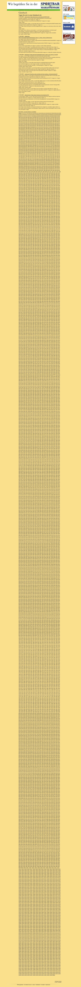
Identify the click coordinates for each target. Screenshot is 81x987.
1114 (38, 180)
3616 (38, 373)
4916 (47, 473)
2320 (38, 273)
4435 (59, 436)
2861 (40, 315)
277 (48, 127)
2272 (52, 269)
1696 (52, 224)
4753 (45, 461)
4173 (36, 416)
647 (52, 149)
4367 (27, 432)
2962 (24, 323)
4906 (24, 473)
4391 (40, 433)
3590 (20, 372)
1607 (54, 217)
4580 (20, 448)
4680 (43, 455)
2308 (52, 271)
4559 (54, 446)
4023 (22, 405)
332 (23, 131)
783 (48, 157)
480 (41, 139)
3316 (52, 349)
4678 (38, 455)
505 (44, 141)
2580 (56, 292)
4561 (59, 446)
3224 (47, 342)
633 (26, 149)
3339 (22, 352)
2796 (56, 309)
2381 (54, 277)
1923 (36, 242)
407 (34, 135)
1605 (50, 217)
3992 (33, 402)
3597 (36, 372)
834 (57, 160)
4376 (47, 432)
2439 (22, 283)
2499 (36, 287)
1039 (31, 174)
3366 (43, 354)
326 (53, 129)
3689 (40, 379)
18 (39, 113)
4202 (20, 419)
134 (39, 118)
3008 (47, 326)
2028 (29, 251)
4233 (50, 420)
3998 (47, 402)
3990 (29, 402)
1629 (22, 220)
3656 (47, 376)
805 (46, 159)
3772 (24, 386)
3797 (40, 387)
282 (57, 127)
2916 (43, 319)
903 (57, 164)
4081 (31, 409)
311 (26, 129)
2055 (50, 252)
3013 (59, 326)
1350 (43, 198)
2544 (56, 290)
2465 (40, 284)
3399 (36, 356)
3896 (20, 395)
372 (53, 132)
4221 (22, 420)
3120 (56, 334)
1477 (45, 207)
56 (46, 114)
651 (59, 149)
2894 (33, 317)
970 (53, 168)
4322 (47, 427)
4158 (43, 415)
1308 (29, 195)
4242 (29, 422)
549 (41, 143)
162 (48, 120)
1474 (38, 207)
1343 (27, 198)
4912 (38, 473)
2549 (27, 291)
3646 (24, 376)
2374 (38, 277)
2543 (54, 290)
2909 (27, 319)
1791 (22, 233)
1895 (54, 239)
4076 (20, 409)
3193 (59, 340)
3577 (31, 370)
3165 (36, 338)
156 (37, 120)
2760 (56, 306)
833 (55, 160)
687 (41, 152)
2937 (50, 320)
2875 (31, 316)
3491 (40, 363)
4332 (29, 429)
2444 (33, 283)
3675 (50, 377)
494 (25, 141)
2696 (33, 302)
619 (42, 148)
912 (32, 166)
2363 (54, 276)
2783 (27, 309)
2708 (20, 303)
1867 (31, 238)
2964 (29, 323)
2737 (45, 305)
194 (23, 123)
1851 (36, 237)
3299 (54, 348)
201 (35, 123)
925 (55, 166)
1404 (43, 202)
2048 (33, 252)
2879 (40, 316)
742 (57, 154)
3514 (52, 365)
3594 (29, 372)
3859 (59, 391)
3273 (36, 347)
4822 (38, 466)
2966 (33, 323)
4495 (31, 441)
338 (34, 131)
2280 (29, 270)
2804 (33, 310)
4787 (40, 464)
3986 (20, 402)
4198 (52, 418)
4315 (31, 427)
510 (53, 141)
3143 (27, 337)
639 (37, 149)
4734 (43, 459)
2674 (24, 301)
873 (44, 163)
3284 (20, 348)
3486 (29, 363)
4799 (27, 465)
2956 (52, 322)
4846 (52, 468)
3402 (43, 356)
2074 (52, 253)
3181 (31, 340)
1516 (52, 210)
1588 (52, 216)
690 (46, 152)
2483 (40, 285)
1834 (38, 235)
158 (41, 120)
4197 (50, 418)
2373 (36, 277)
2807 (40, 310)
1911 (50, 241)
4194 (43, 418)
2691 (22, 302)
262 (21, 127)
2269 (45, 269)
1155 (50, 182)
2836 (24, 313)
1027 (45, 173)
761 (50, 156)
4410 (43, 434)
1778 (33, 231)
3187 (45, 340)
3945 (50, 398)
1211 (54, 187)
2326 (52, 273)
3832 (38, 390)
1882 (24, 239)
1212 (56, 187)
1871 (40, 238)
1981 (45, 246)
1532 (47, 212)
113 (42, 117)
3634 (38, 374)
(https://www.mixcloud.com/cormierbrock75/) (40, 95)
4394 (47, 433)
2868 (56, 315)
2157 (36, 260)
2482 (38, 285)
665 (42, 150)
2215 (45, 264)
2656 (24, 299)
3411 (22, 358)
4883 (54, 471)
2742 (56, 305)
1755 (22, 230)
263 (23, 127)
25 (48, 113)
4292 (20, 426)
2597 (54, 294)
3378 (29, 355)
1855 (45, 237)
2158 (38, 260)
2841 (36, 313)
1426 (52, 203)
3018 (29, 327)
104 (26, 117)
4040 (20, 407)
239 (21, 125)
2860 (38, 315)
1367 (40, 199)
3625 (59, 373)
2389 (31, 278)
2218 (52, 264)
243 (28, 125)
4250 (47, 422)
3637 (45, 374)
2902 (52, 317)
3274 (38, 347)
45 (32, 114)
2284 (38, 270)
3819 (50, 388)
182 (42, 121)
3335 (54, 351)
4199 (54, 418)
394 (52, 134)
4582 (24, 448)
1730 (47, 227)
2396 (47, 278)
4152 (29, 415)
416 (50, 135)
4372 (38, 432)
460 (46, 138)
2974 (52, 323)
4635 (22, 452)
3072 (29, 331)
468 (19, 139)
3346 (38, 352)
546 (35, 143)
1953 (22, 245)
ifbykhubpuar (27, 54)
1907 (40, 241)
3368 (47, 354)
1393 (59, 200)
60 (51, 114)
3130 (38, 336)
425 (25, 136)
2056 (52, 252)
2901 (50, 317)
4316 (33, 427)
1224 (43, 188)
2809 (45, 310)
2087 (40, 255)
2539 (45, 290)
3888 (43, 394)
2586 (29, 294)
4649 (54, 452)
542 (28, 143)
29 (53, 113)
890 (34, 164)
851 (46, 161)
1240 (38, 189)
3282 (56, 347)
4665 (50, 454)
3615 (36, 373)
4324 (52, 427)
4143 (50, 413)
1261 (45, 191)
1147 (31, 182)
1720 (24, 227)
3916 (24, 397)
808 (52, 159)
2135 (27, 259)
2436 (56, 281)
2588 (33, 294)
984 (37, 170)
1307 (27, 195)
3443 (54, 359)
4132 (24, 413)
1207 (45, 187)
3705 (36, 380)
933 (28, 167)
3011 (54, 326)
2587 (31, 294)
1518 (56, 210)
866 (32, 163)
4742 (20, 461)
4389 (36, 433)
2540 (47, 290)
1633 (31, 220)
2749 (31, 306)
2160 (43, 260)
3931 (59, 397)
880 (57, 163)
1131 (36, 181)
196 (26, 123)
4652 (20, 454)
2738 (47, 305)
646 (50, 149)
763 (53, 156)
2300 (33, 271)
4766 (33, 462)
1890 (43, 239)
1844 (20, 237)
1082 (47, 177)
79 (33, 116)
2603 (27, 295)
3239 (40, 344)
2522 (47, 288)
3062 (47, 330)
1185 (36, 185)
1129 (31, 181)
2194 (38, 263)
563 (25, 145)
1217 (27, 188)
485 (50, 139)
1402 (38, 202)
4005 (22, 404)
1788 (56, 231)
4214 (47, 419)
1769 (54, 230)
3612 (29, 373)
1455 (36, 206)
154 (34, 120)
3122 (20, 336)
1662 (56, 221)
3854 (47, 391)
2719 (45, 303)
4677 (36, 455)
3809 (27, 388)
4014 (43, 404)
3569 (54, 369)
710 (41, 153)
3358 (24, 354)
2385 (22, 278)
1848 (29, 237)
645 (48, 149)
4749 (36, 461)
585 (23, 146)
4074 (56, 408)
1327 (31, 196)
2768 (33, 308)
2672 (20, 301)
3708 (43, 380)
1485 (22, 209)
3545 (40, 368)
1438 (38, 205)
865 (30, 163)
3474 (43, 362)
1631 (27, 220)
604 (57, 146)
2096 (20, 256)
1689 (36, 224)
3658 (52, 376)
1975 (31, 246)
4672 (24, 455)
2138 (33, 259)
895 (42, 164)
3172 (52, 338)
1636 (38, 220)
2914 (38, 319)
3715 (59, 380)
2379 (50, 277)
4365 (22, 432)
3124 (24, 336)
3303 (22, 349)
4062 (29, 408)
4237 (59, 420)
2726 (20, 305)
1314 (43, 195)
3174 (56, 338)
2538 (43, 290)
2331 (22, 274)
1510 (38, 210)
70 (21, 116)
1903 (31, 241)
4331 (27, 429)
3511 (45, 365)
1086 (56, 177)
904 (59, 164)
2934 (43, 320)
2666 (47, 299)
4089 (50, 409)
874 (46, 163)
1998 (43, 248)
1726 (38, 227)
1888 (38, 239)
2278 (24, 270)
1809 (22, 234)
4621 (31, 451)
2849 (54, 313)
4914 (43, 473)
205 (42, 123)
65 (57, 114)
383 (32, 134)
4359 (50, 430)
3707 (40, 380)
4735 (45, 459)
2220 (56, 264)
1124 (20, 181)
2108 (47, 256)
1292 (33, 193)
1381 (31, 200)
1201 (31, 187)
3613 (31, 373)
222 (32, 124)
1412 (20, 203)
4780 (24, 464)
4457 (27, 439)
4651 (59, 452)
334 (26, 131)
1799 (40, 233)
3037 (31, 329)
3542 (33, 368)
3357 (22, 354)
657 (28, 150)
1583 (40, 216)
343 (42, 131)
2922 (56, 319)
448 (25, 138)
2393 (40, 278)
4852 (24, 469)
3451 (31, 361)
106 (30, 117)
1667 (27, 223)
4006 (24, 404)
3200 (33, 341)
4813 (59, 465)
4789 (45, 464)
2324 (47, 273)
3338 (20, 352)
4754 (47, 461)
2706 (56, 302)
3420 (43, 358)
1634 (33, 220)
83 (38, 116)
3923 (40, 397)
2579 (54, 292)
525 (39, 142)
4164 (56, 415)
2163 (50, 260)
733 (41, 154)
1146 (29, 182)
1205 (40, 187)
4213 (45, 419)
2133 (22, 259)
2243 (27, 267)
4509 (22, 443)
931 (25, 167)
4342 (52, 429)
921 (48, 166)
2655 (22, 299)
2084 (33, 255)
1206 (43, 187)
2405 (27, 280)
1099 (45, 178)
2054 (47, 252)
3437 (40, 359)
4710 (29, 458)
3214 (24, 342)
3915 (22, 397)
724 (25, 154)
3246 (56, 344)
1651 (31, 221)
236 (57, 124)
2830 (52, 312)
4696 (38, 457)
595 (41, 146)
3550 (52, 368)
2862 (43, 315)
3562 (38, 369)
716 (52, 153)
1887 (36, 239)
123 (19, 118)
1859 (54, 237)
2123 (40, 258)
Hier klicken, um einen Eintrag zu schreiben (27, 111)
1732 (52, 227)
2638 (24, 298)
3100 (52, 333)
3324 (29, 351)
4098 (29, 411)
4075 (59, 408)
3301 (59, 348)
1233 (22, 189)
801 (39, 159)
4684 (52, 455)
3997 (45, 402)
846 (37, 161)
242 (26, 125)
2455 (59, 283)
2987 (40, 324)
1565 (40, 214)
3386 (47, 355)
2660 (33, 299)
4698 (43, 457)
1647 (22, 221)
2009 (27, 249)
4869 (22, 471)
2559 (50, 291)
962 (39, 168)
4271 (54, 423)
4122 (43, 412)
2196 (43, 263)
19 (40, 113)
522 (34, 142)
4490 (20, 441)
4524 (56, 443)
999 (23, 171)
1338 (56, 196)
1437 (36, 205)
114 (44, 117)
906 (21, 166)
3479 (54, 362)
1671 (36, 223)
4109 (54, 411)
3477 (50, 362)
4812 (56, 465)
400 (21, 135)
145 (59, 118)
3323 (27, 351)
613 (32, 148)
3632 (33, 374)
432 (37, 136)
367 (44, 132)
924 (53, 166)
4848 (56, 468)
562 (23, 145)
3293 (40, 348)
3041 (40, 329)
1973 (27, 246)
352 (59, 131)
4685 (54, 455)
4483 (45, 440)
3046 (52, 329)
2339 (40, 274)
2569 (31, 292)
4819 (31, 466)
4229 (40, 420)
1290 (29, 193)
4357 (45, 430)
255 (50, 125)
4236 (56, 420)
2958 (56, 322)
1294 (38, 193)
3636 (43, 374)
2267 (40, 269)
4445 (40, 437)
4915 (45, 473)
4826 (47, 466)
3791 (27, 387)
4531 (31, 444)
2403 (22, 280)
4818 (29, 466)
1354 (52, 198)
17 (38, 113)
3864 (29, 393)
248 (37, 125)
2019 (50, 249)
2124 (43, 258)
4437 (22, 437)
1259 (40, 191)
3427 (59, 358)
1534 (52, 212)
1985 (54, 246)
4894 (38, 472)
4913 (40, 473)
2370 (29, 277)
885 (25, 164)
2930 (33, 320)
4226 (33, 420)
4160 (47, 415)
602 (53, 146)
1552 (52, 213)
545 (34, 143)
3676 (52, 377)
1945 (45, 244)
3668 (33, 377)
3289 (31, 348)
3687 (36, 379)
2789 (40, 309)
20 (42, 113)
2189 (27, 263)
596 (42, 146)
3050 (20, 330)
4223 (27, 420)
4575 (50, 447)
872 (42, 163)
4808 (47, 465)
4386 (29, 433)
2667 (50, 299)
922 (50, 166)
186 (50, 121)
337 (32, 131)
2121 (36, 258)
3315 (50, 349)
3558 (29, 369)
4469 (54, 439)
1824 (56, 234)
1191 (50, 185)
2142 (43, 259)
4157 (40, 415)
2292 (56, 270)
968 (50, 168)
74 (26, 116)
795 (28, 159)
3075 (36, 331)
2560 (52, 291)
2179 (45, 262)
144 (57, 118)
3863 (27, 393)
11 (30, 113)
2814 (56, 310)
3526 (38, 366)
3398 (33, 356)
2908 (24, 319)
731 (37, 154)
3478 (52, 362)
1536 (56, 212)
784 (50, 157)
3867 (36, 393)
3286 (24, 348)
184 (46, 121)
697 (59, 152)
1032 (56, 173)
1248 (56, 189)
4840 (38, 468)
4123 (45, 412)
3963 (50, 400)
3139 (59, 336)
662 (37, 150)
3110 (33, 334)
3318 (56, 349)
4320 (43, 427)
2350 (24, 276)
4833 (22, 468)
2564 (20, 292)
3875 (54, 393)
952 (21, 168)
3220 (38, 342)
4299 (36, 426)
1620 (43, 219)
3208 (52, 341)
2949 (36, 322)
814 (21, 160)
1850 (33, 237)
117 (50, 117)
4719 (50, 458)
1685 (27, 224)
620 (44, 148)
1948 (52, 244)
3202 (38, 341)
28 (52, 113)
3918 (29, 397)
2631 (50, 297)
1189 (45, 185)
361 (34, 132)
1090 (24, 178)
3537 (22, 368)
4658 (33, 454)
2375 (40, 277)
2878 (38, 316)
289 (28, 128)
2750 (33, 306)
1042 (38, 174)
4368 (29, 432)
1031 (54, 173)
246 (34, 125)
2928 (29, 320)
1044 (43, 174)
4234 (52, 420)
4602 (29, 450)
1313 (40, 195)
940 (41, 167)
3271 (31, 347)
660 (34, 150)
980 (30, 170)
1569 (50, 214)
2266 (38, 269)
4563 (22, 447)
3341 (27, 352)
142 (53, 118)
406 (32, 135)
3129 (36, 336)
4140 (43, 413)
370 (50, 132)
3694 (52, 379)
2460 (29, 284)
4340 (47, 429)
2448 (43, 283)
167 (57, 120)
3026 (47, 327)
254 (48, 125)
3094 (38, 333)
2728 (24, 305)
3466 (24, 362)
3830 (33, 390)
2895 (36, 317)
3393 (22, 356)
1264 (52, 191)
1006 (39, 171)
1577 (27, 216)
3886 (38, 394)
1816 (38, 234)
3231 (22, 344)
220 (28, 124)
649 (55, 149)
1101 (50, 178)
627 (57, 148)
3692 (47, 379)
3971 (27, 401)
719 (57, 153)
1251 (22, 191)
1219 (31, 188)
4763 (27, 462)
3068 (20, 331)
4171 (31, 416)
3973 (31, 401)
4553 (40, 446)
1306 (24, 195)
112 (41, 117)
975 (21, 170)
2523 (50, 288)
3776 (33, 386)
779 (41, 157)
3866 (33, 393)
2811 (50, 310)
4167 (22, 416)
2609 (40, 295)
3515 (54, 365)
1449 (22, 206)
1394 (20, 202)
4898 (47, 472)
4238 (20, 422)
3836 (47, 390)
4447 (45, 437)
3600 (43, 372)
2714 (33, 303)
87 (43, 116)
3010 (52, 326)
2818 (24, 312)
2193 (36, 263)
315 (34, 129)
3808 (24, 388)
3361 (31, 354)
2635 (59, 297)
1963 (45, 245)
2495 (27, 287)
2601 (22, 295)
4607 (40, 450)
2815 (59, 310)
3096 (43, 333)
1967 (54, 245)
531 (50, 142)
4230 (43, 420)
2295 (22, 271)
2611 (45, 295)
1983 (50, 246)
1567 (45, 214)
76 (29, 116)
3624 (56, 373)
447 (23, 138)
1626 (56, 219)
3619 (45, 373)
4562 (20, 447)
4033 (45, 405)
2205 (22, 264)
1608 (56, 217)
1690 (38, 224)
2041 (59, 251)
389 (42, 134)
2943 (22, 322)
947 (53, 167)
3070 (24, 331)
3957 (36, 400)
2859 (36, 315)
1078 (38, 177)
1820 (47, 234)
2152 (24, 260)
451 (30, 138)
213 (57, 123)
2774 (47, 308)
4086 (43, 409)
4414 (52, 434)
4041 (22, 407)
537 (19, 143)
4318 (38, 427)
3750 (56, 383)
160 (44, 120)
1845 (22, 237)
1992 (29, 248)
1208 (47, 187)
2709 (22, 303)
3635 (40, 374)
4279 (31, 425)
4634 (20, 452)
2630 (47, 297)
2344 (52, 274)
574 (44, 145)
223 (34, 124)
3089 (27, 333)
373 (55, 132)
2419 (59, 280)
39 (24, 114)
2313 (22, 273)
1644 (56, 220)
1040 (33, 174)
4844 (47, 468)
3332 (47, 351)
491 (19, 141)
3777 (36, 386)
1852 (38, 237)
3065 (54, 330)
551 (44, 143)
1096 (38, 178)
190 (57, 121)
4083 (36, 409)
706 (34, 153)
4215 (50, 419)
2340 (43, 274)
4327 (59, 427)
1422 (43, 203)
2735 (40, 305)
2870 (20, 316)
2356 (38, 276)
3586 (52, 370)
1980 (43, 246)
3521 (27, 366)
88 (44, 116)
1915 (59, 241)
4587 (36, 448)
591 (34, 146)
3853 (45, 391)
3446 (20, 361)
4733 (40, 459)
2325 (50, 273)
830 (50, 160)
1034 (20, 174)
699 (21, 153)
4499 (40, 441)
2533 (31, 290)
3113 (40, 334)
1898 (20, 241)
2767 (31, 308)
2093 (54, 255)
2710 (24, 303)
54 (43, 114)
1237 (31, 189)
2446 (38, 283)
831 (52, 160)
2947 (31, 322)
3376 (24, 355)
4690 (24, 457)
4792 (52, 464)
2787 (36, 309)
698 (19, 153)
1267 (59, 191)
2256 (56, 267)
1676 (47, 223)
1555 (59, 213)
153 (32, 120)
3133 (45, 336)
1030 (52, 173)
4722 (56, 458)
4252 (52, 422)
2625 (36, 297)
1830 (29, 235)
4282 (38, 425)
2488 (52, 285)
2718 (43, 303)
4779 (22, 464)
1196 (20, 187)
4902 (56, 472)
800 (37, 159)
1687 (31, 224)
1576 (24, 216)
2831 (54, 312)
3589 (59, 370)
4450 (52, 437)
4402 (24, 434)
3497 (54, 363)
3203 (40, 341)
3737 (27, 383)
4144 (52, 413)
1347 (36, 198)
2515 (31, 288)
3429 (22, 359)
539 (23, 143)
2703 (50, 302)
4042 (24, 407)
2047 (31, 252)
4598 (20, 450)
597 (44, 146)
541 (26, 143)
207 (46, 123)
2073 (50, 253)
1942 (38, 244)
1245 (50, 189)
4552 (38, 446)
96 (55, 116)
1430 (20, 205)
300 (48, 128)
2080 (24, 255)
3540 (29, 368)
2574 (43, 292)
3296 (47, 348)
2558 (47, 291)
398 (59, 134)
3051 (22, 330)
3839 (54, 390)
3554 (20, 369)
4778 (20, 464)
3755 (27, 384)
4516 (38, 443)
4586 (33, 448)
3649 (31, 376)
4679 (40, 455)
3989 (27, 402)
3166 (38, 338)
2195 (40, 263)
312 (28, 129)
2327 (54, 273)
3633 (36, 374)
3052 (24, 330)
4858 (38, 469)
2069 (40, 253)
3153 (50, 337)
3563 (40, 369)
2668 (52, 299)
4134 (29, 413)
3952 (24, 400)
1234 (24, 189)
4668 (56, 454)
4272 (56, 423)
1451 (27, 206)
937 (35, 167)
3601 (45, 372)
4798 (24, 465)
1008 (43, 171)
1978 (38, 246)
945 (50, 167)
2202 (56, 263)
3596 (33, 372)
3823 (59, 388)
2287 (45, 270)
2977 (59, 323)
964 (42, 168)
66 (59, 114)
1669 (31, 223)
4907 (27, 473)
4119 (36, 412)
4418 (20, 436)
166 (55, 120)
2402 (20, 280)
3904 (38, 395)
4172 (33, 416)
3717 (22, 381)
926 (57, 166)
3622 (52, 373)
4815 (22, 466)
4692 (29, 457)
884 (23, 164)
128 (28, 118)
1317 (50, 195)
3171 (50, 338)
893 (39, 164)
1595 (27, 217)
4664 (47, 454)
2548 (24, 291)
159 (42, 120)
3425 (54, 358)
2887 (59, 316)
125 (23, 118)
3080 (47, 331)
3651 (36, 376)
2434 (52, 281)
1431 (22, 205)
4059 (22, 408)
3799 (45, 387)
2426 (33, 281)
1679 (54, 223)
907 (23, 166)
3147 (36, 337)
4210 (38, 419)
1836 (43, 235)
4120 (38, 412)
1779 (36, 231)
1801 (45, 233)
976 (23, 170)
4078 (24, 409)
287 (25, 128)
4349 (27, 430)
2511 (22, 288)
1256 (33, 191)
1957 (31, 245)
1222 (38, 188)
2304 (43, 271)
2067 (36, 253)
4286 (47, 425)
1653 (36, 221)
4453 (59, 437)
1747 (45, 228)
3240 (43, 344)
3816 (43, 388)
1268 (20, 192)
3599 (40, 372)
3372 (56, 354)
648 (53, 149)
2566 (24, 292)
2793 (50, 309)
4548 (29, 446)
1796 (33, 233)
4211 (40, 419)
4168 (24, 416)
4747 (31, 461)
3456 (43, 361)
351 (57, 131)
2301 (36, 271)
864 (28, 163)
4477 (31, 440)
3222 (43, 342)
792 (23, 159)
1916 (20, 242)
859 (19, 163)
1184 (33, 185)
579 (53, 145)
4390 (38, 433)
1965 (50, 245)
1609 (59, 217)
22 (44, 113)
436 (44, 136)
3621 (50, 373)
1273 (31, 192)
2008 (24, 249)
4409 (40, 434)
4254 (56, 422)
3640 (52, 374)
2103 (36, 256)
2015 (40, 249)
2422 (24, 281)
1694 (47, 224)
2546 (20, 291)
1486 (24, 209)
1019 (27, 173)
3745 (45, 383)
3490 (38, 363)
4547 (27, 446)
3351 (50, 352)
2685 (50, 301)
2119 (31, 258)
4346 (20, 430)
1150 (38, 182)
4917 (50, 473)
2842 (38, 313)
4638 (29, 452)
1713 (50, 226)
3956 (33, 400)
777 (37, 157)
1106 (20, 180)
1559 (27, 214)
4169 (27, 416)
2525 (54, 288)
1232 (20, 189)
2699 (40, 302)
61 (52, 114)
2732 (33, 305)
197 (28, 123)
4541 (54, 444)
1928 (47, 242)
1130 (33, 181)
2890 (24, 317)
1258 (38, 191)
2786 (33, 309)
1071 (22, 177)
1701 (22, 226)
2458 (24, 284)
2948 (33, 322)
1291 (31, 193)
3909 (50, 395)
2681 (40, 301)
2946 (29, 322)
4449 (50, 437)
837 (21, 161)
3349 (45, 352)
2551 (31, 291)
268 (32, 127)
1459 (45, 206)
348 (52, 131)
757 (42, 156)
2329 (59, 273)
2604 (29, 295)
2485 (45, 285)
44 (30, 114)
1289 (27, 193)
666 (44, 150)
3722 (33, 381)
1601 (40, 217)
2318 (33, 273)
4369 (31, 432)
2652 (56, 298)
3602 (47, 372)
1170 (43, 184)
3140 (20, 337)
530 (48, 142)
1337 (54, 196)
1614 (29, 219)
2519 (40, 288)
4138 (38, 413)
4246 (38, 422)
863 (26, 163)
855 (53, 161)
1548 (43, 213)
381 (28, 134)
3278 (47, 347)
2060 (20, 253)
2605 (31, 295)
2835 (22, 313)
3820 (52, 388)
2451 (50, 283)
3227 (54, 342)
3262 (52, 345)
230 (46, 124)
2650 (52, 298)
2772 (43, 308)
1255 (31, 191)
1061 (40, 175)
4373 (40, 432)
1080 (43, 177)
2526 (56, 288)
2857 (31, 315)
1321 (59, 195)
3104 (20, 334)
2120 (33, 258)
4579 (59, 447)
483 (46, 139)
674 (59, 150)
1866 (29, 238)
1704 (29, 226)
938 (37, 167)
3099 (50, 333)
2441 (27, 283)
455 (37, 138)
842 (30, 161)
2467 (45, 284)
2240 (20, 267)
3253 (31, 345)
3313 (45, 349)
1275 (36, 192)
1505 (27, 210)
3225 (50, 342)
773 (30, 157)
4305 (50, 426)
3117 (50, 334)
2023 (59, 249)
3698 (20, 380)
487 (53, 139)
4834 (24, 468)
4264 (38, 423)
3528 (43, 366)
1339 (59, 196)
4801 (31, 465)
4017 (50, 404)
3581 (40, 370)
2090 (47, 255)
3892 (52, 394)
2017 (45, 249)
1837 (45, 235)
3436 (38, 359)
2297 (27, 271)
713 (46, 153)
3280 (52, 347)
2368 (24, 277)
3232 (24, 344)
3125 (27, 336)
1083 (50, 177)
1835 (40, 235)
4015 (45, 404)
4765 (31, 462)
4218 (56, 419)
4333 (31, 429)
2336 (33, 274)
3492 (43, 363)
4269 (50, 423)
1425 (50, 203)
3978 (43, 401)
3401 (40, 356)
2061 (22, 253)
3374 (20, 355)
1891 (45, 239)
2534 (33, 290)
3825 (22, 390)
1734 (56, 227)
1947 (50, 244)
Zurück (20, 113)
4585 (31, 448)
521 (32, 142)
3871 (45, 393)
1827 (22, 235)
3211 (59, 341)
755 (39, 156)
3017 (27, 327)
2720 (47, 303)
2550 (29, 291)
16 (37, 113)
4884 (56, 471)
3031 (59, 327)
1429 (59, 203)
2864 (47, 315)
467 (59, 138)
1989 (22, 248)
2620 (24, 297)
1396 (24, 202)
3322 (24, 351)
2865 (50, 315)
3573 (22, 370)
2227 (31, 266)
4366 (24, 432)
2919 (50, 319)
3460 (52, 361)
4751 (40, 461)
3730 (52, 381)
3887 (40, 394)
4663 (45, 454)
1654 (38, 221)
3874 (52, 393)
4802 (33, 465)
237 (59, 124)
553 (48, 143)
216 (21, 124)
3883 (31, 394)
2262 (29, 269)
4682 (47, 455)
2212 (38, 264)
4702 (52, 457)
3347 (40, 352)
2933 (40, 320)
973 (59, 168)
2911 (31, 319)
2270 (47, 269)
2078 (20, 255)
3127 (31, 336)
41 (26, 114)
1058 (33, 175)
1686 (29, 224)
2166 (56, 260)
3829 (31, 390)
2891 (27, 317)
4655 (27, 454)
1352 (47, 198)
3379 (31, 355)
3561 (36, 369)
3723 (36, 381)
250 (41, 125)
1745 (40, 228)
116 (48, 117)
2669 (54, 299)
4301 (40, 426)
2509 (59, 287)
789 (59, 157)
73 (25, 116)
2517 (36, 288)
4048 (38, 407)
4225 (31, 420)
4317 (36, 427)
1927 (45, 242)
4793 (54, 464)
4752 (43, 461)
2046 (29, 252)
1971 (22, 246)
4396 (52, 433)
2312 (20, 273)
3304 (24, 349)
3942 (43, 398)
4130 (20, 413)
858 (59, 161)
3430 (24, 359)
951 (19, 168)
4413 (50, 434)
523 (35, 142)
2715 (36, 303)
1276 (38, 192)
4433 (54, 436)
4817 (27, 466)
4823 (40, 466)
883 (21, 164)
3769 (59, 384)
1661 (54, 221)
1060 (38, 175)
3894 (56, 394)
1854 (43, 237)
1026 (43, 173)
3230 (20, 344)
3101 (54, 333)
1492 (38, 209)
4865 (54, 469)
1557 (22, 214)
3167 (40, 338)
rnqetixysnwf (27, 74)
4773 (50, 462)
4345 (59, 429)
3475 (45, 362)
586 (25, 146)
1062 (43, 175)
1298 (47, 193)
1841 (54, 235)
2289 (50, 270)
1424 (47, 203)
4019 (54, 404)
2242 (24, 267)
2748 (29, 306)
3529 (45, 366)
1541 (27, 213)
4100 (33, 411)
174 (28, 121)
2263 (31, 269)
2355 (36, 276)
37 (21, 114)
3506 (33, 365)
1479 (50, 207)
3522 (29, 366)
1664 (20, 223)
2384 (20, 278)
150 (26, 120)
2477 (27, 285)
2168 (20, 262)
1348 (38, 198)
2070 (43, 253)
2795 (54, 309)
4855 (31, 469)
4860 (43, 469)
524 (37, 142)
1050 (56, 174)
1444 (52, 205)
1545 (36, 213)
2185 (59, 262)
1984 (52, 246)
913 (34, 166)
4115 (27, 412)
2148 (56, 259)
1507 (31, 210)
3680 (20, 379)
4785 (36, 464)
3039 (36, 329)
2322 (43, 273)
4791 (50, 464)
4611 (50, 450)
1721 (27, 227)
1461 (50, 206)
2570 (33, 292)
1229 (54, 188)
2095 (59, 255)
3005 (40, 326)
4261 (31, 423)
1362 (29, 199)
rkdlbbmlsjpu (27, 36)
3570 (56, 369)
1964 (47, 245)
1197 (22, 187)
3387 (50, 355)
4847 (54, 468)
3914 (20, 397)
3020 (33, 327)
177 (34, 121)
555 (52, 143)
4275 (22, 425)
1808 (20, 234)
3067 (59, 330)
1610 (20, 219)
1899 (22, 241)
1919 (27, 242)
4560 (56, 446)
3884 (33, 394)
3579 (36, 370)
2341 (45, 274)
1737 (22, 228)
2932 (38, 320)
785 (52, 157)
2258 (20, 269)
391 (46, 134)
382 (30, 134)
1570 (52, 214)
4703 (54, 457)
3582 (43, 370)
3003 (36, 326)
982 (34, 170)
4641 (36, 452)
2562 (56, 291)
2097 (22, 256)
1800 (43, 233)
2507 (54, 287)
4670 (20, 455)
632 (25, 149)
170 (21, 121)
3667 (31, 377)
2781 (22, 309)
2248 (38, 267)
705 (32, 153)
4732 (38, 459)
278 (50, 127)
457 (41, 138)
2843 (40, 313)
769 (23, 157)
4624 (38, 451)
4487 (54, 440)
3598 (38, 372)
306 (59, 128)
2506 (52, 287)
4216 (52, 419)
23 (46, 113)
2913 (36, 319)
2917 (45, 319)
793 (25, 159)
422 (19, 136)
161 (46, 120)
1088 (20, 178)
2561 (54, 291)
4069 (45, 408)
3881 (27, 394)
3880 (24, 394)
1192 (52, 185)
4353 (36, 430)
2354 (33, 276)
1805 (54, 233)
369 (48, 132)
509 (52, 141)
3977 (40, 401)
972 (57, 168)
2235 (50, 266)
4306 (52, 426)
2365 (59, 276)
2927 (27, 320)
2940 (56, 320)
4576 (52, 447)
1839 (50, 235)
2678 (33, 301)
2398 (52, 278)
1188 (43, 185)
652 (19, 150)
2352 (29, 276)
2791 (45, 309)
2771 (40, 308)
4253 (54, 422)
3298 (52, 348)
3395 (27, 356)
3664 (24, 377)
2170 (24, 262)
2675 (27, 301)
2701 (45, 302)
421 (59, 135)
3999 (50, 402)
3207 (50, 341)
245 (32, 125)
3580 (38, 370)
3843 (22, 391)
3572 (20, 370)
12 (31, 113)
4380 (56, 432)
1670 (33, 223)
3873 (50, 393)
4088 (47, 409)
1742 (33, 228)
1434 (29, 205)
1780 (38, 231)
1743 (36, 228)
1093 (31, 178)
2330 (20, 274)
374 (57, 132)
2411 (40, 280)
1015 (60, 171)
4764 (29, 462)
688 (42, 152)
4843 (45, 468)
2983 (31, 324)
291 (32, 128)
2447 (40, 283)
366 (42, 132)
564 (26, 145)
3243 (50, 344)
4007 (27, 404)
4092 (56, 409)
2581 (59, 292)
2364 (56, 276)
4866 (56, 469)
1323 (22, 196)
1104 (56, 178)
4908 (29, 473)
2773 (45, 308)
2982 (29, 324)
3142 (24, 337)
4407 (36, 434)
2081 (27, 255)
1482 (56, 207)
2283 (36, 270)
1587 (50, 216)
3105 (22, 334)
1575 (22, 216)
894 (41, 164)
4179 (50, 416)
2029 (31, 251)
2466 (43, 284)
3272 (33, 347)
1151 (40, 182)
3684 (29, 379)
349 (53, 131)
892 (37, 164)
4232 (47, 420)
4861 (45, 469)
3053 (27, 330)
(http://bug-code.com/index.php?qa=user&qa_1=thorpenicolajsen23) (43, 74)
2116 (24, 258)
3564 (43, 369)
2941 (59, 320)
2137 (31, 259)
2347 (59, 274)
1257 (36, 191)
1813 (31, 234)
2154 (29, 260)
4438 (24, 437)
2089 (45, 255)
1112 (33, 180)
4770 (43, 462)
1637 (40, 220)
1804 (52, 233)
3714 (56, 380)
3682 (24, 379)
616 (37, 148)
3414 (29, 358)
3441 (50, 359)
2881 (45, 316)
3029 (54, 327)
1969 (59, 245)
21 (43, 113)
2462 (33, 284)
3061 (45, 330)
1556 (20, 214)
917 (41, 166)
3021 (36, 327)
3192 (56, 340)
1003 (32, 171)
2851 (59, 313)
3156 (56, 337)
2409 (36, 280)
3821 (54, 388)
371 (52, 132)
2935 (45, 320)
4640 (33, 452)
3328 (38, 351)
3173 (54, 338)
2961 (22, 323)
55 (44, 114)
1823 (54, 234)
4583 (27, 448)
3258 (43, 345)
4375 (45, 432)
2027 (27, 251)
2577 (50, 292)
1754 (20, 230)
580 (55, 145)
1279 (45, 192)
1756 (24, 230)
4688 (20, 457)
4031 (40, 405)
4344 (56, 429)
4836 (29, 468)
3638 (47, 374)
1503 (22, 210)
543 (30, 143)
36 (20, 114)
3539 (27, 368)
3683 (27, 379)
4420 (24, 436)
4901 (54, 472)
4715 (40, 458)
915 (37, 166)
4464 (43, 439)
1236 (29, 189)
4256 (20, 423)
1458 (43, 206)
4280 (33, 425)
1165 (31, 184)
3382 (38, 355)
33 (59, 113)
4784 (33, 464)
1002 (30, 171)
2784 (29, 309)
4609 (45, 450)
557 (55, 143)
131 (34, 118)
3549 (50, 368)
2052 (43, 252)
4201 (59, 418)
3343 (31, 352)
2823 (36, 312)
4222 (24, 420)
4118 (33, 412)
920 (46, 166)
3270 (29, 347)
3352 (52, 352)
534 (55, 142)
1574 (20, 216)
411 (41, 135)
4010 (33, 404)
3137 (54, 336)
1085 (54, 177)
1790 (20, 233)
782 (46, 157)
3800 (47, 387)
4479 (36, 440)
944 (48, 167)
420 (57, 135)
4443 (36, 437)
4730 (33, 459)
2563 (59, 291)
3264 (56, 345)
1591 (59, 216)
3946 (52, 398)
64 (56, 114)
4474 (24, 440)
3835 (45, 390)
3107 (27, 334)
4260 (29, 423)
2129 (54, 258)
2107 (45, 256)
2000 (47, 248)
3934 (24, 398)
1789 (59, 231)
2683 (45, 301)
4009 (31, 404)
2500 (38, 287)
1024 (38, 173)
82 (37, 116)
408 (35, 135)
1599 (36, 217)
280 (53, 127)
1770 (56, 230)
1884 (29, 239)
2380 (52, 277)
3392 (20, 356)
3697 (59, 379)
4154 (33, 415)
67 (60, 114)
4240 (24, 422)
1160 (20, 184)
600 (50, 146)
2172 (29, 262)
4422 (29, 436)
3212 (20, 342)
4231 (45, 420)
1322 (20, 196)
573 (42, 145)
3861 (22, 393)
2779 (59, 308)
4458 (29, 439)
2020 (52, 249)
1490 (33, 209)
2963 (27, 323)
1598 (33, 217)
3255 (36, 345)
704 (30, 153)
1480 (52, 207)
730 (35, 154)
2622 (29, 297)
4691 (27, 457)
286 (23, 128)
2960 (20, 323)
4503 (50, 441)
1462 (52, 206)
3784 (52, 386)
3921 (36, 397)
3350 (47, 352)
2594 (47, 294)
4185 (22, 418)
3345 (36, 352)
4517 (40, 443)
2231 (40, 266)
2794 (52, 309)
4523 (54, 443)
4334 (33, 429)
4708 (24, 458)
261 (19, 127)
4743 (22, 461)
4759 (59, 461)
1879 (59, 238)
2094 (56, 255)
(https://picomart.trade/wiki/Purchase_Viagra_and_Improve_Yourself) (44, 54)
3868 (38, 393)
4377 (50, 432)
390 (44, 134)
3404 (47, 356)
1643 (54, 220)
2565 (22, 292)
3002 (33, 326)
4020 (56, 404)
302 (52, 128)
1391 (54, 200)
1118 (47, 180)
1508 (33, 210)
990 (48, 170)
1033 (59, 173)
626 (55, 148)
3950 (20, 400)
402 (25, 135)
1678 (52, 223)
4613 (54, 450)
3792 (29, 387)
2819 (27, 312)
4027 (31, 405)
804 (44, 159)
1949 (54, 244)
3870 (43, 393)
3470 (33, 362)
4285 (45, 425)
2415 (50, 280)
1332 (43, 196)
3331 (45, 351)
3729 (50, 381)
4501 (45, 441)
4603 (31, 450)
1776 (29, 231)
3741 (36, 383)
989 (46, 170)
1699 (59, 224)
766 (59, 156)
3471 (36, 362)
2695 (31, 302)
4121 (40, 412)
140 (50, 118)
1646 (20, 221)
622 (48, 148)
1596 (29, 217)
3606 (56, 372)
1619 (40, 219)
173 (26, 121)
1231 (59, 188)
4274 (20, 425)
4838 (33, 468)
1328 (33, 196)
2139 (36, 259)
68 (19, 116)
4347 (22, 430)
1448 (20, 206)
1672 (38, 223)
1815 (36, 234)
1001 (27, 171)
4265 (40, 423)
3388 (52, 355)
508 (50, 141)
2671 (59, 299)
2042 (20, 252)
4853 (27, 469)
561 (21, 145)
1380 (29, 200)
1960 (38, 245)
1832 (33, 235)
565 (28, 145)
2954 (47, 322)
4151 (27, 415)
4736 (47, 459)
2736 (43, 305)
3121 (59, 334)
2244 (29, 267)
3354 (56, 352)
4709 (27, 458)
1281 (50, 192)
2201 (54, 263)
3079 (45, 331)
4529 (27, 444)
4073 (54, 408)
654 (23, 150)
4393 (45, 433)
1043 (40, 174)
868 (35, 163)
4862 (47, 469)
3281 (54, 347)
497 (30, 141)
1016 (20, 173)
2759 (54, 306)
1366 (38, 199)
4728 (29, 459)
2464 (38, 284)
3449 (27, 361)
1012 (53, 171)
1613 (27, 219)
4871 (27, 471)
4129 (59, 412)
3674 (47, 377)
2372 (33, 277)
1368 (43, 199)
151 (28, 120)
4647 (50, 452)
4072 (52, 408)
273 (41, 127)
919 (44, 166)
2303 (40, 271)
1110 (29, 180)
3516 (56, 365)
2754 (43, 306)
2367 (22, 277)
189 (55, 121)
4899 (50, 472)
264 (25, 127)
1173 (50, 184)
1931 (54, 242)
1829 (27, 235)
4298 (33, 426)
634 (28, 149)
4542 (56, 444)
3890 (47, 394)
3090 (29, 333)
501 (37, 141)
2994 (56, 324)
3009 (50, 326)
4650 (56, 452)
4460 (33, 439)
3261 (50, 345)
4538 (47, 444)
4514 (33, 443)
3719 (27, 381)
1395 (22, 202)
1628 (20, 220)
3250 (24, 345)
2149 (59, 259)
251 (42, 125)
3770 (20, 386)
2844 (43, 313)
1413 (22, 203)
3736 (24, 383)
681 (30, 152)
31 (56, 113)
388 (41, 134)
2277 (22, 270)
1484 (20, 209)
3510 (43, 365)
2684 (47, 301)
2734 (38, 305)
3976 (38, 401)
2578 (52, 292)
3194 (20, 341)
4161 (50, 415)
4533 (36, 444)
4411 (45, 434)
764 (55, 156)
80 (34, 116)
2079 (22, 255)
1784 (47, 231)
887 (28, 164)
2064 (29, 253)
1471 (31, 207)
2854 (24, 315)
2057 (54, 252)
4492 (24, 441)
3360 (29, 354)
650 (57, 149)
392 (48, 134)
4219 (59, 419)
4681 (45, 455)
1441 (45, 205)
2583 (22, 294)
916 (39, 166)
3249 (22, 345)
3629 (27, 374)
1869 (36, 238)
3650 (33, 376)
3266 (20, 347)
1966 (52, 245)
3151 (45, 337)
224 (35, 124)
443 (57, 136)
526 (41, 142)
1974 (29, 246)
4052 (47, 407)
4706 (20, 458)
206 (44, 123)
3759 (36, 384)
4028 (33, 405)
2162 (47, 260)
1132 (38, 181)
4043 (27, 407)
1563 (36, 214)
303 (53, 128)
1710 (43, 226)
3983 (54, 401)
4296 (29, 426)
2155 (31, 260)
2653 (59, 298)
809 (53, 159)
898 (48, 164)
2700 (43, 302)
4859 (40, 469)
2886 (56, 316)
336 (30, 131)
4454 (20, 439)
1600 (38, 217)
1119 (50, 180)
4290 (56, 425)
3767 (54, 384)
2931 (36, 320)
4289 (54, 425)
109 (35, 117)
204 (41, 123)
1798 (38, 233)
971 (55, 168)
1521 (22, 212)
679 (26, 152)
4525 (59, 443)
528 (44, 142)
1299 (50, 193)
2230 (38, 266)
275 (44, 127)
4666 (52, 454)
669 (50, 150)
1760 (33, 230)
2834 (20, 313)
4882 (52, 471)
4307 (54, 426)
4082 (33, 409)
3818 (47, 388)
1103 (54, 178)
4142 (47, 413)
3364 (38, 354)
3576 (29, 370)
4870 (24, 471)
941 (42, 167)
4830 (56, 466)
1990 (24, 248)
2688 (56, 301)
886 (26, 164)
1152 (43, 182)
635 (30, 149)
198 (30, 123)
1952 (20, 245)
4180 (52, 416)
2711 (27, 303)
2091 (50, 255)
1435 (31, 205)
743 (59, 154)
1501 (59, 209)
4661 (40, 454)
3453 (36, 361)
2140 (38, 259)
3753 (22, 384)
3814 (38, 388)
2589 (36, 294)
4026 (29, 405)
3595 (31, 372)
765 (57, 156)
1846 (24, 237)
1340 (20, 198)
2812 (52, 310)
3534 (56, 366)
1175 (54, 184)
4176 (43, 416)
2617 (59, 295)
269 (34, 127)
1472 (33, 207)
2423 (27, 281)
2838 (29, 313)
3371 (54, 354)
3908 (47, 395)
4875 (36, 471)
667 (46, 150)
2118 (29, 258)
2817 (22, 312)
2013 (36, 249)
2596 (52, 294)
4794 (56, 464)
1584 (43, 216)
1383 (36, 200)
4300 (38, 426)
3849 (36, 391)
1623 (50, 219)
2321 (40, 273)
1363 (31, 199)
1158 (56, 182)
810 (55, 159)
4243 (31, 422)
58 (48, 114)
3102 (56, 333)
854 (52, 161)
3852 (43, 391)
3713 (54, 380)
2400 (56, 278)
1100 (47, 178)
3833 (40, 390)
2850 (56, 313)
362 (35, 132)
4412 (47, 434)
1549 (45, 213)
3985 (59, 401)
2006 (20, 249)
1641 (50, 220)
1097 (40, 178)
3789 (22, 387)
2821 (31, 312)
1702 (24, 226)
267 (30, 127)
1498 (52, 209)
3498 (56, 363)
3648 (29, 376)
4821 (36, 466)
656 (26, 150)
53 (42, 114)
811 (57, 159)
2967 (36, 323)
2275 (59, 269)
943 (46, 167)
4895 (40, 472)
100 (19, 117)
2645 (40, 298)
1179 (22, 185)
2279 (27, 270)
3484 (24, 363)
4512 (29, 443)
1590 (56, 216)
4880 (47, 471)
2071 (45, 253)
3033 (22, 329)
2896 (38, 317)
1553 (54, 213)
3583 (45, 370)
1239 (36, 189)
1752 (56, 228)
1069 (59, 175)
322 (46, 129)
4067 (40, 408)
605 (59, 146)
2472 (56, 284)
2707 (59, 302)
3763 (45, 384)
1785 (50, 231)
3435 (36, 359)
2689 (59, 301)
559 (59, 143)
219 (26, 124)
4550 (33, 446)
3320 (20, 351)
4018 (52, 404)
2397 (50, 278)
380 (26, 134)
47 (34, 114)
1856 (47, 237)
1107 (22, 180)
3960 (43, 400)
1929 (50, 242)
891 (35, 164)
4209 (36, 419)
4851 (22, 469)
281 (55, 127)
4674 (29, 455)
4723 (59, 458)
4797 (22, 465)
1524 (29, 212)
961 (37, 168)
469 (21, 139)
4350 (29, 430)
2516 (33, 288)
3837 (50, 390)
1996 (38, 248)
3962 (47, 400)
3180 (29, 340)
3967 (59, 400)
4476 (29, 440)
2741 (54, 305)
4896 (43, 472)
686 (39, 152)
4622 (33, 451)
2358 (43, 276)
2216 (47, 264)
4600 (24, 450)
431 (35, 136)
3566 (47, 369)
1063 (45, 175)
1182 (29, 185)
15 (35, 113)
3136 (52, 336)
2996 (20, 326)
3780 (43, 386)
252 (44, 125)
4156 (38, 415)
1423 (45, 203)
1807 (59, 233)
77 (30, 116)
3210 (56, 341)
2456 (20, 284)
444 (59, 136)
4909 (31, 473)
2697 (36, 302)
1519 (59, 210)
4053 (50, 407)
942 (44, 167)
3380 (33, 355)
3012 (56, 326)
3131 (40, 336)
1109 (27, 180)
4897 (45, 472)
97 (56, 116)
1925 (40, 242)
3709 (45, 380)
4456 (24, 439)
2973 (50, 323)
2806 (38, 310)
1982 (47, 246)
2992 (52, 324)
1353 (50, 198)
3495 (50, 363)
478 (37, 139)
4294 (24, 426)
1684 (24, 224)
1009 (46, 171)
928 (19, 167)
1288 (24, 193)
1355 (54, 198)
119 (53, 117)
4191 (36, 418)
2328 (56, 273)
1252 (24, 191)
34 (60, 113)
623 (50, 148)
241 (25, 125)
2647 (45, 298)
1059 (36, 175)
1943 (40, 244)
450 (28, 138)
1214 (20, 188)
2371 (31, 277)
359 (30, 132)
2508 (56, 287)
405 (30, 135)
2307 (50, 271)
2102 (33, 256)
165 (53, 120)
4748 (33, 461)
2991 (50, 324)
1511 (40, 210)
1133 (40, 181)
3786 (56, 386)
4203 (22, 419)
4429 (45, 436)
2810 (47, 310)
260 (59, 125)
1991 (27, 248)
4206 (29, 419)
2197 (45, 263)
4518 (43, 443)
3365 (40, 354)
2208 (29, 264)
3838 (52, 390)
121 (57, 117)
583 (19, 146)
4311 (22, 427)
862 (25, 163)
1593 (22, 217)
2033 (40, 251)
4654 (24, 454)
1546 (38, 213)
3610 (24, 373)
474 (30, 139)
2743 (59, 305)
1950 (56, 244)
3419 (40, 358)
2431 (45, 281)
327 (55, 129)
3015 (22, 327)
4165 (59, 415)
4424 (33, 436)
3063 (50, 330)
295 (39, 128)
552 (46, 143)
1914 (56, 241)
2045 (27, 252)
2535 (36, 290)
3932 (20, 398)
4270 (52, 423)
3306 (29, 349)
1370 (47, 199)
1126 (24, 181)
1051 (59, 174)
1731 (50, 227)
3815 (40, 388)
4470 (56, 439)
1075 (31, 177)
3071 (27, 331)
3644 (20, 376)
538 (21, 143)
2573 (40, 292)
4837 (31, 468)
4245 (36, 422)
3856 (52, 391)
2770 (38, 308)
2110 (52, 256)
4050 (43, 407)
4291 (59, 425)
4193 (40, 418)
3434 (33, 359)
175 (30, 121)
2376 (43, 277)
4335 (36, 429)
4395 (50, 433)
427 (28, 136)
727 (30, 154)
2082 (29, 255)
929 (21, 167)
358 (28, 132)
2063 (27, 253)
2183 (54, 262)
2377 (45, 277)
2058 (56, 252)
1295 (40, 193)
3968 (20, 401)
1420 (38, 203)
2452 (52, 283)
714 (48, 153)
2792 (47, 309)
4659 (36, 454)
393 (50, 134)
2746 (24, 306)
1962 (43, 245)
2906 (20, 319)
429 (32, 136)
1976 (33, 246)
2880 (43, 316)
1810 (24, 234)
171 (23, 121)
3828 (29, 390)
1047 (50, 174)
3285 (22, 348)
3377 (27, 355)
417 (52, 135)
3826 (24, 390)
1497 (50, 209)
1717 (59, 226)
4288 (52, 425)
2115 (22, 258)
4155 (36, 415)
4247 (40, 422)
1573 (59, 214)
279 (52, 127)
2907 (22, 319)
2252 (47, 267)
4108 (52, 411)
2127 (50, 258)
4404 (29, 434)
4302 (43, 426)
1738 (24, 228)
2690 (20, 302)
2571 (36, 292)
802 (41, 159)
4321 (45, 427)
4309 (59, 426)
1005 (37, 171)
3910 (52, 395)
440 (52, 136)
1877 (54, 238)
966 (46, 168)
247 (35, 125)
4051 (45, 407)
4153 (31, 415)
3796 (38, 387)
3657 (50, 376)
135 (41, 118)
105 (28, 117)
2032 (38, 251)
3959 (40, 400)
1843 (59, 235)
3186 (43, 340)
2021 (54, 249)
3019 (31, 327)
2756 (47, 306)
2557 (45, 291)
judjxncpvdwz (27, 16)
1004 (34, 171)
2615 (54, 295)
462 (50, 138)
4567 (31, 447)
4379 (54, 432)
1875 (50, 238)
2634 (56, 297)
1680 (56, 223)
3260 (47, 345)
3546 (43, 368)
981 (32, 170)
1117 (45, 180)
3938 (33, 398)
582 (59, 145)
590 (32, 146)
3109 (31, 334)
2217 (50, 264)
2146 (52, 259)
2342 (47, 274)
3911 (54, 395)
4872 (29, 471)
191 (59, 121)
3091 (31, 333)
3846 (29, 391)
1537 (59, 212)
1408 (52, 202)
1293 (36, 193)
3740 (33, 383)
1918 (24, 242)
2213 (40, 264)
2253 (50, 267)
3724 (38, 381)
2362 (52, 276)
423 (21, 136)
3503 (27, 365)
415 (48, 135)
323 (48, 129)
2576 (47, 292)
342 (41, 131)
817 (26, 160)
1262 (47, 191)
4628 (47, 451)
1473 (36, 207)
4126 (52, 412)
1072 (24, 177)
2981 (27, 324)
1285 (59, 192)
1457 (40, 206)
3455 (40, 361)
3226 (52, 342)
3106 (24, 334)
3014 (20, 327)
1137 (50, 181)
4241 (27, 422)
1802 (47, 233)
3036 (29, 329)
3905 (40, 395)
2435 (54, 281)
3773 (27, 386)
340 (37, 131)
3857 (54, 391)
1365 (36, 199)
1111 (31, 180)
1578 (29, 216)
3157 (59, 337)
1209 (50, 187)
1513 (45, 210)
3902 (33, 395)
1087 (59, 177)
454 (35, 138)
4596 (56, 448)
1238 (33, 189)
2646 (43, 298)
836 (19, 161)
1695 (50, 224)
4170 (29, 416)
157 (39, 120)
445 (19, 138)
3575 (27, 370)
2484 (43, 285)
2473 (59, 284)
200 (34, 123)
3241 (45, 344)
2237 (54, 266)
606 (19, 148)
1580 (33, 216)
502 (39, 141)
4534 (38, 444)
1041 (36, 174)
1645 (59, 220)
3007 (45, 326)
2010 (29, 249)
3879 (22, 394)
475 (32, 139)
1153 (45, 182)
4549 (31, 446)
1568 (47, 214)
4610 (47, 450)
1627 (59, 219)
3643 (59, 374)
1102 (52, 178)
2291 (54, 270)
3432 (29, 359)
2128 (52, 258)
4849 (59, 468)
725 (26, 154)
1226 (47, 188)
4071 (50, 408)
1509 (36, 210)
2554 (38, 291)
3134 (47, 336)
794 (26, 159)
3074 (33, 331)
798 (34, 159)
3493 (45, 363)
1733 (54, 227)
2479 (31, 285)
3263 (54, 345)
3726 (43, 381)
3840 (56, 390)
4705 (59, 457)
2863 (45, 315)
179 (37, 121)
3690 (43, 379)
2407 (31, 280)
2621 (27, 297)
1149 (36, 182)
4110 (56, 411)
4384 (24, 433)
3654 (43, 376)
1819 (45, 234)
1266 (56, 191)
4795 (59, 464)
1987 (59, 246)
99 (59, 116)
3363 (36, 354)
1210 (52, 187)
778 (39, 157)
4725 (22, 459)
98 (57, 116)
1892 (47, 239)
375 (59, 132)
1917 (22, 242)
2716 (38, 303)
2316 (29, 273)
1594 (24, 217)
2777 (54, 308)
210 (52, 123)
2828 (47, 312)
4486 (52, 440)
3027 (50, 327)
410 (39, 135)
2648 (47, 298)
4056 (56, 407)
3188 (47, 340)
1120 (52, 180)
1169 (40, 184)
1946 (47, 244)
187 (52, 121)
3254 (33, 345)
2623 (31, 297)
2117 (27, 258)
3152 (47, 337)
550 (42, 143)
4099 (31, 411)
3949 (59, 398)
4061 (27, 408)
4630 (52, 451)
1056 (29, 175)
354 (21, 132)
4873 (31, 471)
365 (41, 132)
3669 (36, 377)
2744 (20, 306)
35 (19, 114)
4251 (50, 422)
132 (35, 118)
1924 (38, 242)
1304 (20, 195)
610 (26, 148)
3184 (38, 340)
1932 (56, 242)
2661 (36, 299)
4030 (38, 405)
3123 (22, 336)
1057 (31, 175)
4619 (27, 451)
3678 (56, 377)
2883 (50, 316)
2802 (29, 310)
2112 (56, 256)
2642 (33, 298)
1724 (33, 227)
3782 (47, 386)
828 (46, 160)
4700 (47, 457)
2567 (27, 292)
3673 (45, 377)
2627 (40, 297)
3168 (43, 338)
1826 (20, 235)
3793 (31, 387)
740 (53, 154)
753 (35, 156)
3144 (29, 337)
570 (37, 145)
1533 (50, 212)
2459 (27, 284)
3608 (20, 373)
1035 (22, 174)
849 (42, 161)
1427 (54, 203)
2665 (45, 299)
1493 (40, 209)
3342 (29, 352)
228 (42, 124)
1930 (52, 242)
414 (46, 135)
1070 (20, 177)
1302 (56, 193)
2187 (22, 263)
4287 (50, 425)
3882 (29, 394)
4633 (59, 451)
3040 (38, 329)
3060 (43, 330)
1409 (54, 202)
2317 (31, 273)
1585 (45, 216)
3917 (27, 397)
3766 (52, 384)
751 (32, 156)
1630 (24, 220)
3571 (59, 369)
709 (39, 153)
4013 (40, 404)
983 (35, 170)
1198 (24, 187)
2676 (29, 301)
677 (23, 152)
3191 (54, 340)
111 (39, 117)
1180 (24, 185)
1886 (33, 239)
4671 (22, 455)
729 (34, 154)
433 (39, 136)
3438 (43, 359)
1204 (38, 187)
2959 (59, 322)
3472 (38, 362)
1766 (47, 230)
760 (48, 156)
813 (19, 160)
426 (26, 136)
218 (25, 124)
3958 (38, 400)
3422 (47, 358)
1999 (45, 248)
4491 (22, 441)
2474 (20, 285)
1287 (22, 193)
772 (28, 157)
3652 (38, 376)
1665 (22, 223)
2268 (43, 269)
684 (35, 152)
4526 (20, 444)
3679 (59, 377)
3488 (33, 363)
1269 (22, 192)
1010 (48, 171)
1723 (31, 227)
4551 (36, 446)
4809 (50, 465)
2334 (29, 274)
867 (34, 163)
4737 (50, 459)
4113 (22, 412)
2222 (20, 266)
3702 (29, 380)
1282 (52, 192)
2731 (31, 305)
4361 (54, 430)
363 (37, 132)
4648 (52, 452)
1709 (40, 226)
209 (50, 123)
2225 (27, 266)
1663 (59, 221)
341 (39, 131)
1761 (36, 230)
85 (41, 116)
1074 (29, 177)
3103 (59, 333)
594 (39, 146)
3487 (31, 363)
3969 (22, 401)
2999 (27, 326)
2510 (20, 288)
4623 (36, 451)
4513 (31, 443)
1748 (47, 228)
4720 (52, 458)
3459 (50, 361)
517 (25, 142)
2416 (52, 280)
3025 (45, 327)
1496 (47, 209)
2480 (33, 285)
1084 (52, 177)
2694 (29, 302)
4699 (45, 457)
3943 (45, 398)
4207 (31, 419)
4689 (22, 457)
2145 (50, 259)
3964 (52, 400)
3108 (29, 334)
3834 (43, 390)
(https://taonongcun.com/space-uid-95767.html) (39, 16)
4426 (38, 436)
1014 (57, 171)
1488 (29, 209)
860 (21, 163)
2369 (27, 277)
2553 (36, 291)
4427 (40, 436)
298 (44, 128)
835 (59, 160)
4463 (40, 439)
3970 (24, 401)
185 (48, 121)
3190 (52, 340)
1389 (50, 200)
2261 (27, 269)
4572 (43, 447)
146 (19, 120)
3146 (33, 337)
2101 (31, 256)
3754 (24, 384)
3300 (56, 348)
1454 (33, 206)
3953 (27, 400)
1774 (24, 231)
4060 (24, 408)
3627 (22, 374)
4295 (27, 426)
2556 (43, 291)
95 (54, 116)
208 (48, 123)
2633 (54, 297)
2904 (56, 317)
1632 (29, 220)
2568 (29, 292)
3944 (47, 398)
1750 (52, 228)
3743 (40, 383)
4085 (40, 409)
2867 (54, 315)
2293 (59, 270)
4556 (47, 446)
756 (41, 156)
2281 (31, 270)
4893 (36, 472)
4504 (52, 441)
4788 (43, 464)
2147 (54, 259)
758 (44, 156)
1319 (54, 195)
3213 (22, 342)
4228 (38, 420)
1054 (24, 175)
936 (34, 167)
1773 (22, 231)
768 (21, 157)
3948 (56, 398)
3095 (40, 333)
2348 (20, 276)
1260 (43, 191)
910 (28, 166)
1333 (45, 196)
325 (52, 129)
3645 (22, 376)
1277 (40, 192)
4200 (56, 418)
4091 (54, 409)
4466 (47, 439)
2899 (45, 317)
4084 (38, 409)
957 (30, 168)
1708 (38, 226)
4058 (20, 408)
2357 (40, 276)
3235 (31, 344)
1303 (59, 193)
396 (55, 134)
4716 (43, 458)
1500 (56, 209)
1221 (36, 188)
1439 (40, 205)
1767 (50, 230)
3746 (47, 383)
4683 (50, 455)
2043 (22, 252)
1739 (27, 228)
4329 (22, 429)
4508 (20, 443)
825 (41, 160)
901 (53, 164)
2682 (43, 301)
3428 (20, 359)
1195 (59, 185)
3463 (59, 361)
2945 (27, 322)
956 (28, 168)
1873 (45, 238)
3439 (45, 359)
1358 (20, 199)
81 (35, 116)
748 (26, 156)
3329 (40, 351)
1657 (45, 221)
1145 (27, 182)
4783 (31, 464)
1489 (31, 209)
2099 (27, 256)
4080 (29, 409)
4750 (38, 461)
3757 (31, 384)
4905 (22, 473)
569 (35, 145)
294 (37, 128)
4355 (40, 430)
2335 (31, 274)
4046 (33, 407)
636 (32, 149)
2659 (31, 299)
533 (53, 142)
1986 (56, 246)
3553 (59, 368)
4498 (38, 441)
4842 (43, 468)
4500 (43, 441)
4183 (59, 416)
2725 (59, 303)
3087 (22, 333)
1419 (36, 203)
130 (32, 118)
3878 (20, 394)
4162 (52, 415)
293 (35, 128)
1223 (40, 188)
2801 (27, 310)
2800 (24, 310)
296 (41, 128)
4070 (47, 408)
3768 (56, 384)
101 (21, 117)
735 (44, 154)
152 (30, 120)
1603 (45, 217)
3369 (50, 354)
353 (19, 132)
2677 (31, 301)
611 (28, 148)
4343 (54, 429)
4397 (54, 433)
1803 (50, 233)
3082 (52, 331)
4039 (59, 405)
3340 (24, 352)
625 (53, 148)
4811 (54, 465)
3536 (20, 368)
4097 (27, 411)
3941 (40, 398)
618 (41, 148)
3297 (50, 348)
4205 (27, 419)
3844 (24, 391)
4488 (56, 440)
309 (23, 129)
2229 (36, 266)
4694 (33, 457)
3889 (45, 394)
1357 (59, 198)
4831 (59, 466)
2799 (22, 310)
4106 (47, 411)
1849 (31, 237)
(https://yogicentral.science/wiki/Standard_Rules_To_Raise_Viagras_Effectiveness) (35, 37)
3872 (47, 393)
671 (53, 150)
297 (42, 128)
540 (25, 143)
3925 (45, 397)
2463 (36, 284)
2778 (56, 308)
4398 (56, 433)
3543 (36, 368)
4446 (43, 437)
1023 (36, 173)
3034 (24, 329)
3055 (31, 330)
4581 (22, 448)
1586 (47, 216)
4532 (33, 444)
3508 (38, 365)
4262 (33, 423)
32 (57, 113)
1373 (54, 199)
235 (55, 124)
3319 (59, 349)
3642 (57, 374)
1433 (27, 205)
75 (28, 116)
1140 (56, 181)
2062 (24, 253)
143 (55, 118)
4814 (20, 466)
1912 (52, 241)
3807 (22, 388)
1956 (29, 245)
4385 (27, 433)
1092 (29, 178)
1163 (27, 184)
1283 (54, 192)
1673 (40, 223)
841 (28, 161)
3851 (40, 391)
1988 (20, 248)
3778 (38, 386)
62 (54, 114)
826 (42, 160)
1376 (20, 200)
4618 (24, 451)
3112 (38, 334)
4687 (59, 455)
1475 (40, 207)
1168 (38, 184)
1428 (56, 203)
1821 (50, 234)
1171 (45, 184)
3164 (33, 338)
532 (52, 142)
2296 (24, 271)
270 (35, 127)
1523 (27, 212)
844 (34, 161)
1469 (27, 207)
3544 (38, 368)
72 (24, 116)
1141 (59, 181)
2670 (56, 299)
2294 (20, 271)
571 (39, 145)
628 (59, 148)
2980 (24, 324)
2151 (22, 260)
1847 (27, 237)
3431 (27, 359)
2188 (24, 263)
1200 (29, 187)
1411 (59, 202)
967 (48, 168)
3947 (54, 398)
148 (23, 120)
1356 (56, 198)
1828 (24, 235)
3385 (45, 355)
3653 (40, 376)
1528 (38, 212)
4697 (40, 457)
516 (23, 142)
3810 (29, 388)
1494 (43, 209)
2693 (27, 302)
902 (55, 164)
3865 (31, 393)
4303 (45, 426)
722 (21, 154)
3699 (22, 380)
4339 (45, 429)
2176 (38, 262)
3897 (22, 395)
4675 (31, 455)
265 (26, 127)
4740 (56, 459)
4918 (52, 473)
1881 (22, 239)
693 (52, 152)
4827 (50, 466)
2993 (54, 324)
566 (30, 145)
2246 (33, 267)
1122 (56, 180)
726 (28, 154)
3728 (47, 381)
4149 (22, 415)
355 (23, 132)
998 (21, 171)
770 (25, 157)
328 (57, 129)
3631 (31, 374)
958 (32, 168)
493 (23, 141)
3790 (24, 387)
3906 (43, 395)
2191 (31, 263)
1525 (31, 212)
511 (55, 141)
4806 (43, 465)
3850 (38, 391)
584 (21, 146)
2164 (52, 260)
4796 (20, 465)
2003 (54, 248)
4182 (56, 416)
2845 (45, 313)
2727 (22, 305)
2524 (52, 288)
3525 (36, 366)
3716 (20, 381)
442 (55, 136)
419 (55, 135)
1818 (43, 234)
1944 (43, 244)
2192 (33, 263)
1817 (40, 234)
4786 (38, 464)
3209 (54, 341)
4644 (43, 452)
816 (25, 160)
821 (34, 160)
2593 (45, 294)
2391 (36, 278)
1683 (22, 224)
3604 (52, 372)
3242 (47, 344)
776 (35, 157)
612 (30, 148)
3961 (45, 400)
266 (28, 127)
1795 (31, 233)
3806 (20, 388)
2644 (38, 298)
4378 (52, 432)
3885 (36, 394)
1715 (54, 226)
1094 (33, 178)
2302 (38, 271)
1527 (36, 212)
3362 (33, 354)
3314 (47, 349)
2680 (38, 301)
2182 (52, 262)
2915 (40, 319)
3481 (59, 362)
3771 (22, 386)
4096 (24, 411)
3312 (43, 349)
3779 (40, 386)
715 (50, 153)
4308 (56, 426)
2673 (22, 301)
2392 (38, 278)
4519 (45, 443)
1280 (47, 192)
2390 (33, 278)
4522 (52, 443)
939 (39, 167)
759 (46, 156)
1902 (29, 241)
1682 (20, 224)
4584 (29, 448)
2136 (29, 259)
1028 (47, 173)
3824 (20, 390)
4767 (36, 462)
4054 (52, 407)
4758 (56, 461)
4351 (31, 430)
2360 (47, 276)
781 (44, 157)
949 (57, 167)
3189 (50, 340)
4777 (59, 462)
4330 (24, 429)
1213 (59, 187)
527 (42, 142)
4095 (22, 411)
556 (53, 143)
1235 (27, 189)
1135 (45, 181)
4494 (29, 441)
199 (32, 123)
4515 (36, 443)
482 (44, 139)
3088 (24, 333)
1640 (47, 220)
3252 (29, 345)
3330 (43, 351)
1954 (24, 245)
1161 (22, 184)
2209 (31, 264)
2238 (56, 266)
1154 (47, 182)
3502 (24, 365)
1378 (24, 200)
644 (46, 149)
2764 (24, 308)
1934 (20, 244)
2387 (27, 278)
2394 (43, 278)
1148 (33, 182)
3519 (22, 366)
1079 (40, 177)
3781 (45, 386)
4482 (43, 440)
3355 (59, 352)
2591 (40, 294)
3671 (40, 377)
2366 (20, 277)
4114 (24, 412)
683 (34, 152)
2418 (56, 280)
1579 (31, 216)
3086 (20, 333)
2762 (20, 308)
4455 (22, 439)
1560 (29, 214)
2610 (43, 295)
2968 (38, 323)
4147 (59, 413)
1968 (56, 245)
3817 (45, 388)
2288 (47, 270)
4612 (52, 450)
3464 (20, 362)
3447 (22, 361)
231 (48, 124)
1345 (31, 198)
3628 (24, 374)
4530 (29, 444)
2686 (52, 301)
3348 (43, 352)
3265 (59, 345)
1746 (43, 228)
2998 (24, 326)
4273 (59, 423)
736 (46, 154)
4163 (54, 415)
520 (30, 142)
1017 (22, 173)
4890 (29, 472)
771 (26, 157)
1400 (33, 202)
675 (19, 152)
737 (48, 154)
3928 (52, 397)
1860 (56, 237)
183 (44, 121)
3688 (38, 379)
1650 (29, 221)
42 (28, 114)
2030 (33, 251)
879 (55, 163)
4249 (45, 422)
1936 (24, 244)
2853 (22, 315)
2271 (50, 269)
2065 (31, 253)
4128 (56, 412)
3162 (29, 338)
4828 (52, 466)
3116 (47, 334)
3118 (52, 334)
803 (42, 159)
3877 (59, 393)
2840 (33, 313)
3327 (36, 351)
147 (21, 120)
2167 (59, 260)
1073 (27, 177)
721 (19, 154)
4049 (40, 407)
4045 (31, 407)
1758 (29, 230)
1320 (56, 195)
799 (35, 159)
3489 (36, 363)
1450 (24, 206)
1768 (52, 230)
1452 (29, 206)
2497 (31, 287)
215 (19, 124)
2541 (50, 290)
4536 (43, 444)
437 (46, 136)
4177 (45, 416)
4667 (54, 454)
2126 (47, 258)
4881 (50, 471)
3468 (29, 362)
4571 (40, 447)
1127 (27, 181)
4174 (38, 416)
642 (42, 149)
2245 (31, 267)
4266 (43, 423)
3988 (24, 402)
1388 (47, 200)
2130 (56, 258)
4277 (27, 425)
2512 (24, 288)
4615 (59, 450)
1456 (38, 206)
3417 (36, 358)
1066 (52, 175)
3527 (40, 366)
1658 (47, 221)
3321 (22, 351)
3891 (50, 394)
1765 (45, 230)
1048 (52, 174)
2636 (20, 298)
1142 (20, 182)
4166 (20, 416)
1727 (40, 227)
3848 (33, 391)
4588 (38, 448)
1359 (22, 199)
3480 (56, 362)
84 (39, 116)
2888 (20, 317)
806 (48, 159)
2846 (47, 313)
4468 (52, 439)
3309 (36, 349)
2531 (27, 290)
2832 (56, 312)
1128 (29, 181)
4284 (43, 425)
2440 (24, 283)
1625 (54, 219)
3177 (22, 340)
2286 (43, 270)
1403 (40, 202)
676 (21, 152)
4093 (59, 409)
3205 (45, 341)
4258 (24, 423)
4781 (27, 464)
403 (26, 135)
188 (53, 121)
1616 (33, 219)
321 (44, 129)
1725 (36, 227)
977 (25, 170)
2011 (31, 249)
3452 (33, 361)
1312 (38, 195)
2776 (52, 308)
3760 (38, 384)
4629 (50, 451)
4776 (56, 462)
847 (39, 161)
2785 (31, 309)
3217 (31, 342)
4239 (22, 422)
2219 (54, 264)
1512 (43, 210)
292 (34, 128)
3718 (24, 381)
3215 (27, 342)
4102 (38, 411)
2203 (59, 263)
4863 (50, 469)
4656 (29, 454)
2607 (36, 295)
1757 (27, 230)
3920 (33, 397)
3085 (59, 331)
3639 (50, 374)
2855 (27, 315)
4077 (22, 409)
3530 (47, 366)
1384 (38, 200)
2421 (22, 281)
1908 (43, 241)
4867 (59, 469)
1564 (38, 214)
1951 (59, 244)
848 (41, 161)
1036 (24, 174)
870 (39, 163)
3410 (20, 358)
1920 (29, 242)
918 (42, 166)
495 (26, 141)
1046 (47, 174)
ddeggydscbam (28, 95)
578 (52, 145)
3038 (33, 329)
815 (23, 160)
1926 (43, 242)
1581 (36, 216)
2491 (59, 285)
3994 (38, 402)
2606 (33, 295)
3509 (40, 365)
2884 (52, 316)
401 (23, 135)
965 (44, 168)
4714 (38, 458)
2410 (38, 280)
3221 (40, 342)
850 (44, 161)
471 (25, 139)
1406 (47, 202)
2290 (52, 270)
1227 (50, 188)
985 (39, 170)
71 (22, 116)
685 (37, 152)
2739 (50, 305)
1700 (20, 226)
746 (23, 156)
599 (48, 146)
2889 (22, 317)
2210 (33, 264)
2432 (47, 281)
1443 (50, 205)
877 (52, 163)
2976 (56, 323)
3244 (52, 344)
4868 (20, 471)
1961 (40, 245)
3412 (24, 358)
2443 (31, 283)
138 (46, 118)
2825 (40, 312)
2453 (54, 283)
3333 (50, 351)
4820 (33, 466)
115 (46, 117)
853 (50, 161)
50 (38, 114)
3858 (56, 391)
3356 (20, 354)
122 (59, 117)
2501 (40, 287)
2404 (24, 280)
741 (55, 154)
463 (52, 138)
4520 (47, 443)
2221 (59, 264)
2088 (43, 255)
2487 (50, 285)
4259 (27, 423)
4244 (33, 422)
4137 (36, 413)
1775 (27, 231)
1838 (47, 235)
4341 (50, 429)
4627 (45, 451)
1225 (45, 188)
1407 (50, 202)
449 (26, 138)
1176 (56, 184)
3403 (45, 356)
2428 (38, 281)
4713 (36, 458)
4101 (36, 411)
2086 (38, 255)
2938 (52, 320)
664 (41, 150)
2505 (50, 287)
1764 (43, 230)
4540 (52, 444)
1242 (43, 189)
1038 (29, 174)
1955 (27, 245)
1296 (43, 193)
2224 (24, 266)
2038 (52, 251)
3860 (20, 393)
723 (23, 154)
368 (46, 132)
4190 (33, 418)
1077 (36, 177)
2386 (24, 278)
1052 (20, 175)
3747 (50, 383)
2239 (59, 266)
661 (35, 150)
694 (53, 152)
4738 (52, 459)
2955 (50, 322)
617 (39, 148)
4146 (56, 413)
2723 (54, 303)
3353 (54, 352)
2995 (59, 324)
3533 (54, 366)
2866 (52, 315)
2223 (22, 266)
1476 (43, 207)
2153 (27, 260)
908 (25, 166)
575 (46, 145)
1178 (20, 185)
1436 (33, 205)
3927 (50, 397)
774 (32, 157)
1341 (22, 198)
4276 (24, 425)
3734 (20, 383)
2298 (29, 271)
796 (30, 159)
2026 (24, 251)
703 (28, 153)
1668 (29, 223)
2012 (33, 249)
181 (41, 121)
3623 (54, 373)
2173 (31, 262)
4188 (29, 418)
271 (37, 127)
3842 (20, 391)
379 (25, 134)
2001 (50, 248)
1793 (27, 233)
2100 (29, 256)
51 (39, 114)
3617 (40, 373)
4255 (59, 422)
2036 (47, 251)
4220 (20, 420)
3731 (54, 381)
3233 (27, 344)
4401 (22, 434)
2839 (31, 313)
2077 (59, 253)
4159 (45, 415)
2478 (29, 285)
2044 (24, 252)
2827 (45, 312)
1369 (45, 199)
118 (52, 117)
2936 (47, 320)
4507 (59, 441)
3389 (54, 355)
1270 (24, 192)
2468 (47, 284)
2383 (59, 277)
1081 (45, 177)
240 (23, 125)
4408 (38, 434)
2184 (56, 262)
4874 (33, 471)
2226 (29, 266)
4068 (43, 408)
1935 (22, 244)
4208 (33, 419)
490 (59, 139)
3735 (22, 383)
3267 (22, 347)
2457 (22, 284)
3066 (56, 330)
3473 (40, 362)
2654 (20, 299)
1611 (22, 219)
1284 (56, 192)
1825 (59, 234)
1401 (36, 202)
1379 (27, 200)
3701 (27, 380)
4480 (38, 440)
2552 (33, 291)
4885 (59, 471)
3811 (31, 388)
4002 (56, 402)
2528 (20, 290)
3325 (31, 351)
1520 (20, 212)
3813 (36, 388)
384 (34, 134)
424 (23, 136)
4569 (36, 447)
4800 (29, 465)
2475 (22, 285)
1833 (36, 235)
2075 (54, 253)
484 (48, 139)
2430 (43, 281)
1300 (52, 193)
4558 (52, 446)
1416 (29, 203)
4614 (56, 450)
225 (37, 124)
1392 (56, 200)
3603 (50, 372)
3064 (52, 330)
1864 (24, 238)
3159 (22, 338)
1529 (40, 212)
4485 (50, 440)
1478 (47, 207)
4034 (47, 405)
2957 (54, 322)
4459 (31, 439)
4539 (50, 444)
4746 (29, 461)
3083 (54, 331)
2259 (22, 269)
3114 (43, 334)
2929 (31, 320)
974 (19, 170)
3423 (50, 358)
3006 (43, 326)
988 (44, 170)
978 (26, 170)
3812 (33, 388)
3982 (52, 401)
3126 (29, 336)
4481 (40, 440)
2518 (38, 288)
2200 (52, 263)
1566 (43, 214)
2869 (59, 315)
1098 (43, 178)
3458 (47, 361)
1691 (40, 224)
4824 (43, 466)
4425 (36, 436)
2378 (47, 277)
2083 (31, 255)
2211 (36, 264)
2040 (56, 251)
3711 (50, 380)
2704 (52, 302)
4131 (22, 413)
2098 (24, 256)
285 (21, 128)
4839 (36, 468)
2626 (38, 297)
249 (39, 125)
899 (50, 164)
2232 (43, 266)
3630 (29, 374)
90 (47, 116)
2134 (24, 259)
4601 (27, 450)
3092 (33, 333)
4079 (27, 409)
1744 (38, 228)
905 (19, 166)
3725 (40, 381)
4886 (20, 472)
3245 (54, 344)
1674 (43, 223)
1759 (31, 230)
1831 (31, 235)
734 (42, 154)
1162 (24, 184)
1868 (33, 238)
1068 (56, 175)
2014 (38, 249)
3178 (24, 340)
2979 (22, 324)
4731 (36, 459)
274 (42, 127)
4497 (36, 441)
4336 (38, 429)
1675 (45, 223)
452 (32, 138)
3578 (33, 370)
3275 (40, 347)
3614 (33, 373)
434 (41, 136)
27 (51, 113)
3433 (31, 359)
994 (55, 170)
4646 (47, 452)
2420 (20, 281)
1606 (52, 217)
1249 (59, 189)
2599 (59, 294)
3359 (27, 354)
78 (32, 116)
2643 (36, 298)
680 (28, 152)
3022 (38, 327)
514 (19, 142)
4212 (43, 419)
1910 (47, 241)
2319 (36, 273)
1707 (36, 226)
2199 (50, 263)
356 (25, 132)
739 (52, 154)
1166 (33, 184)
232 (50, 124)
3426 (56, 358)
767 (19, 157)
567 (32, 145)
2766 (29, 308)
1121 (54, 180)
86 (42, 116)
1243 (45, 189)
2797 (59, 309)
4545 (22, 446)
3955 (31, 400)
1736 (20, 228)
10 (29, 113)
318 (39, 129)
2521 (45, 288)
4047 (36, 407)
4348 (24, 430)
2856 (29, 315)
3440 (47, 359)
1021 (31, 173)
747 (25, 156)
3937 (31, 398)
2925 (22, 320)
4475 (27, 440)
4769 (40, 462)
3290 (33, 348)
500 (35, 141)
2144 (47, 259)
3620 (47, 373)
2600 (20, 295)
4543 (59, 444)
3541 (31, 368)
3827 (27, 390)
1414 (24, 203)
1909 (45, 241)
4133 (27, 413)
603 (55, 146)
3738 (29, 383)
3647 (27, 376)
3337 (59, 351)
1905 (36, 241)
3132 (43, 336)
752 (34, 156)
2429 (40, 281)
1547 (40, 213)
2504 (47, 287)
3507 (36, 365)
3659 (54, 376)
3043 (45, 329)
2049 (36, 252)
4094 (20, 411)
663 (39, 150)
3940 (38, 398)
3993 (36, 402)
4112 (20, 412)
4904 (20, 473)
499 (34, 141)
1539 (22, 213)
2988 (43, 324)
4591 (45, 448)
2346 (56, 274)
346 (48, 131)
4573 (45, 447)
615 (35, 148)
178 (35, 121)
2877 (36, 316)
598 (46, 146)
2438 (20, 283)
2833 (59, 312)
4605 (36, 450)
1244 (47, 189)
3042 (43, 329)
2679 (36, 301)
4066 (38, 408)
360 (32, 132)
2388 (29, 278)
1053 (22, 175)
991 (50, 170)
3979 (45, 401)
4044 (29, 407)
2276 (20, 270)
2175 (36, 262)
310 (25, 129)
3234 (29, 344)
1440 (43, 205)
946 (52, 167)
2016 (43, 249)
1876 (52, 238)
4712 (33, 458)
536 (59, 142)
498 (32, 141)
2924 (20, 320)
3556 (24, 369)
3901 (31, 395)
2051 (40, 252)
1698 (56, 224)
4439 (27, 437)
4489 (59, 440)
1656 (43, 221)
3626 (20, 374)
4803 (36, 465)
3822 (56, 388)
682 (32, 152)
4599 (22, 450)
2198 (47, 263)
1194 (56, 185)
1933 (59, 242)
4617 (22, 451)
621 (46, 148)
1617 (36, 219)
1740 (29, 228)
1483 (59, 207)
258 (55, 125)
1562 (33, 214)
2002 (52, 248)
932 (26, 167)
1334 (47, 196)
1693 (45, 224)
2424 (29, 281)
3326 (33, 351)
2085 (36, 255)
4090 (52, 409)
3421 (45, 358)
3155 (54, 337)
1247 (54, 189)
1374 (56, 199)
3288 (29, 348)
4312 (24, 427)
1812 (29, 234)
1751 (54, 228)
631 (23, 149)
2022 (56, 249)
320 (42, 129)
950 (59, 167)
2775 (50, 308)
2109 (50, 256)
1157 (54, 182)
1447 (59, 205)
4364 (20, 432)
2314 (24, 273)
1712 (47, 226)
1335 (50, 196)
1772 (20, 231)
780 (42, 157)
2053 (45, 252)
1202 (33, 187)
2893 (31, 317)
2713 (31, 303)
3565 (45, 369)
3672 (43, 377)
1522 (24, 212)
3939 (36, 398)
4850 (20, 469)
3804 (56, 387)
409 (37, 135)
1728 (43, 227)
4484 (47, 440)
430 (34, 136)
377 (21, 134)
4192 (38, 418)
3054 (29, 330)
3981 (50, 401)
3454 (38, 361)
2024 (20, 251)
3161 (27, 338)
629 (19, 149)
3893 (54, 394)
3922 (38, 397)
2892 (29, 317)
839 (25, 161)
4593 (50, 448)
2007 (22, 249)
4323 (50, 427)
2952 (43, 322)
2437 (59, 281)
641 (41, 149)
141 (52, 118)
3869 (40, 393)
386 (37, 134)
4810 (52, 465)
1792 (24, 233)
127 (26, 118)
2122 (38, 258)
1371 (50, 199)
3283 (59, 347)
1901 (27, 241)
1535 (54, 212)
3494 (47, 363)
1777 (31, 231)
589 (30, 146)
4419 (22, 436)
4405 (31, 434)
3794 (33, 387)
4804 (38, 465)
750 (30, 156)
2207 (27, 264)
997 (19, 171)
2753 (40, 306)
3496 (52, 363)
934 (30, 167)
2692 (24, 302)
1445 (54, 205)
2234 (47, 266)
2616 (56, 295)
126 (25, 118)
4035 (50, 405)
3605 (54, 372)
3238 (38, 344)
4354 (38, 430)
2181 (50, 262)
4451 (54, 437)
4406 (33, 434)
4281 (36, 425)
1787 (54, 231)
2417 (54, 280)
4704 (56, 457)
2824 (38, 312)
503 (41, 141)
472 (26, 139)
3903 (36, 395)
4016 (47, 404)
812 (59, 159)
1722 (29, 227)
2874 (29, 316)
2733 (36, 305)
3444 (56, 359)
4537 (45, 444)
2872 (24, 316)
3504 (29, 365)
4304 (47, 426)
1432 (24, 205)
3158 (20, 338)
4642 (38, 452)
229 (44, 124)
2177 (40, 262)
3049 (59, 329)
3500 (20, 365)
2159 (40, 260)
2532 (29, 290)
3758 (33, 384)
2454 (56, 283)
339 (35, 131)
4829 (54, 466)
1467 (22, 207)
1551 (50, 213)
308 (21, 129)
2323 (45, 273)
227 (41, 124)
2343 (50, 274)
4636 (24, 452)
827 (44, 160)
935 (32, 167)
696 (57, 152)
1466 (20, 207)
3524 (33, 366)
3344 (33, 352)
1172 (47, 184)
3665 (27, 377)
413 (44, 135)
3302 (20, 349)
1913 (54, 241)
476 (34, 139)
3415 (31, 358)
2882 (47, 316)
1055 (27, 175)
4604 (33, 450)
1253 (27, 191)
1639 (45, 220)
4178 (47, 416)
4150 (24, 415)
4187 (27, 418)
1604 (47, 217)
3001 (31, 326)
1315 (45, 195)
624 (52, 148)
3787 (59, 386)
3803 (54, 387)
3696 (56, 379)
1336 (52, 196)
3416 (33, 358)
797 (32, 159)
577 (50, 145)
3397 (31, 356)
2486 (47, 285)
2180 (47, 262)
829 (48, 160)
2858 (33, 315)
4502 (47, 441)
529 (46, 142)
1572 (56, 214)
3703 (31, 380)
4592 (47, 448)
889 (32, 164)
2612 (47, 295)
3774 (29, 386)
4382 (20, 433)
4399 (59, 433)
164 (52, 120)
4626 (43, 451)
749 (28, 156)
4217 (54, 419)
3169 (45, 338)
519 (28, 142)
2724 (56, 303)
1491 (36, 209)
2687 (54, 301)
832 (53, 160)
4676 (33, 455)
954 (25, 168)
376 (19, 134)
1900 (24, 241)
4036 (52, 405)
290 (30, 128)
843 (32, 161)
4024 (24, 405)
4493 (27, 441)
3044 (47, 329)
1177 (59, 184)
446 (21, 138)
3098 (47, 333)
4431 (50, 436)
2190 (29, 263)
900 (52, 164)
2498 (33, 287)
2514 (29, 288)
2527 (59, 288)
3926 (47, 397)
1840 (52, 235)
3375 (22, 355)
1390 (52, 200)
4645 (45, 452)
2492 (20, 287)
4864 (52, 469)
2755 (45, 306)
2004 (56, 248)
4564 (24, 447)
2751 (36, 306)
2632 (52, 297)
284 (19, 128)
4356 (43, 430)
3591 (22, 372)
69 (20, 116)
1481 (54, 207)
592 (35, 146)
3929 (54, 397)
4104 (43, 411)
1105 (59, 178)
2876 (33, 316)
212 (55, 123)
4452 (56, 437)
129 (30, 118)
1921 (31, 242)
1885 (31, 239)
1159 (59, 182)
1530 (43, 212)
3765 (50, 384)
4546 (24, 446)
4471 (59, 439)
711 (42, 153)
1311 (36, 195)
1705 (31, 226)
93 (51, 116)
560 (19, 145)
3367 (45, 354)
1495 (45, 209)
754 (37, 156)
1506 (29, 210)
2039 (54, 251)
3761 (40, 384)
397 (57, 134)
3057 (36, 330)
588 (28, 146)
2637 (22, 298)
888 (30, 164)
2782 (24, 309)
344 (44, 131)
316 (35, 129)
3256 (38, 345)
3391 (59, 355)
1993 (31, 248)
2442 (29, 283)
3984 (56, 401)
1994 (33, 248)
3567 (50, 369)
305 (57, 128)
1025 (40, 173)
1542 (29, 213)
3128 (33, 336)
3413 (27, 358)
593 (37, 146)
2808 (43, 310)
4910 (33, 473)
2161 (45, 260)
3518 (20, 366)
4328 (20, 429)
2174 (33, 262)
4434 (56, 436)
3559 (31, 369)
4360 (52, 430)
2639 (27, 298)
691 (48, 152)
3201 (36, 341)
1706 (33, 226)
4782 (29, 464)
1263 (50, 191)
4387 (31, 433)
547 (37, 143)
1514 (47, 210)
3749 (54, 383)
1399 (31, 202)
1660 (52, 221)
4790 (47, 464)
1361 (27, 199)
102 (23, 117)
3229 (59, 342)
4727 (27, 459)
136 (42, 118)
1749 (50, 228)
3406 (52, 356)
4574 (47, 447)
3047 (54, 329)
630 (21, 149)
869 (37, 163)
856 (55, 161)
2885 (54, 316)
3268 (24, 347)
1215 (22, 188)
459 (44, 138)
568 (34, 145)
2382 (56, 277)
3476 (47, 362)
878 (53, 163)
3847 (31, 391)
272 (39, 127)
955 (26, 168)
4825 (45, 466)
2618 (20, 297)
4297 (31, 426)
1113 (36, 180)
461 (48, 138)
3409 (59, 356)
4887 (22, 472)
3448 (24, 361)
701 (25, 153)
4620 (29, 451)
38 (22, 114)
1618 (38, 219)
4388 (33, 433)
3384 (43, 355)
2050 (38, 252)
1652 (33, 221)
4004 (20, 404)
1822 (52, 234)
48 (35, 114)
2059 (59, 252)
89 (46, 116)
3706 (38, 380)
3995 (40, 402)
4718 (47, 458)
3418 (38, 358)
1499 (54, 209)
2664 (43, 299)
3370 (52, 354)
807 (50, 159)
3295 (45, 348)
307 (19, 129)
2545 (59, 290)
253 (46, 125)
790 (19, 159)
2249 (40, 267)
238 (19, 125)
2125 (45, 258)
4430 (47, 436)
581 (57, 145)
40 (25, 114)
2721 (50, 303)
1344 (29, 198)
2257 (59, 267)
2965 (31, 323)
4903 (59, 472)
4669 (59, 454)
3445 (59, 359)
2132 (20, 259)
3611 (27, 373)
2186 (20, 263)
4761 (22, 462)
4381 (59, 432)
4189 (31, 418)
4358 (47, 430)
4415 (54, 434)
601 (52, 146)
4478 (33, 440)
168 (59, 120)
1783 (45, 231)
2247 (36, 267)
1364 (33, 199)
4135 (31, 413)
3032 (20, 329)
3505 (31, 365)
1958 (33, 245)
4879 (45, 471)
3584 (47, 370)
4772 (47, 462)
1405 (45, 202)
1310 (33, 195)
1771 (59, 230)
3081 (50, 331)
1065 (50, 175)
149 (25, 120)
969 (52, 168)
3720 (29, 381)
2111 (54, 256)
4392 (43, 433)
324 (50, 129)
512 (57, 141)
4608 (43, 450)
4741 (59, 459)
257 (53, 125)
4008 (29, 404)
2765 (27, 308)
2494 (24, 287)
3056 (33, 330)
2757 (50, 306)
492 (21, 141)
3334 (52, 351)
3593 (27, 372)
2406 (29, 280)
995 (57, 170)
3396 (29, 356)
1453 (31, 206)
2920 (52, 319)
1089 (22, 178)
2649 (50, 298)
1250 (20, 191)
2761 (59, 306)
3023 (40, 327)
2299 (31, 271)
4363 (59, 430)
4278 (29, 425)
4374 (43, 432)
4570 (38, 447)
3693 (50, 379)
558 (57, 143)
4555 (45, 446)
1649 (27, 221)
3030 (56, 327)
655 (25, 150)
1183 (31, 185)
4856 (33, 469)
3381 (36, 355)
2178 (43, 262)
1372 (52, 199)
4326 (56, 427)
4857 (36, 469)
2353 (31, 276)
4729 (31, 459)
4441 (31, 437)
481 (42, 139)
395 (53, 134)
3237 (36, 344)
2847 (50, 313)
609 (25, 148)
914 (35, 166)
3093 (36, 333)
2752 (38, 306)
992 (52, 170)
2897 (40, 317)
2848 (52, 313)
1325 (27, 196)
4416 (56, 434)
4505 (54, 441)
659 (32, 150)
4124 (47, 412)
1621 (45, 219)
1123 (59, 180)
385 (35, 134)
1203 (36, 187)
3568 (52, 369)
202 (37, 123)
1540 (24, 213)
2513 (27, 288)
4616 (20, 451)
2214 (43, 264)
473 (28, 139)
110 (37, 117)
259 (57, 125)
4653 (22, 454)
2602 (24, 295)
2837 (27, 313)
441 (53, 136)
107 (32, 117)
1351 (45, 198)
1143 (22, 182)
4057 (59, 407)
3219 (36, 342)
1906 (38, 241)
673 (57, 150)
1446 (56, 205)
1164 (29, 184)
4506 (56, 441)
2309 (54, 271)
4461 (36, 439)
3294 (43, 348)
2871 (22, 316)
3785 (54, 386)
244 (30, 125)
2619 (22, 297)
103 (25, 117)
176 (32, 121)
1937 (27, 244)
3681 (22, 379)
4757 (54, 461)
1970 (20, 246)
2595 (50, 294)
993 (53, 170)
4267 (45, 423)
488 (55, 139)
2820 (29, 312)
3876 (56, 393)
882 (19, 164)
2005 (59, 248)
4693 (31, 457)
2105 (40, 256)
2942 (20, 322)
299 (46, 128)
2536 (38, 290)
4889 (27, 472)
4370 (33, 432)
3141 (22, 337)
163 (50, 120)
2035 (45, 251)
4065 (36, 408)
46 (33, 114)
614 (34, 148)
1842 (56, 235)
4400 (20, 434)
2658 (29, 299)
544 (32, 143)
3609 (22, 373)
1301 (54, 193)
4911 (36, 473)
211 (53, 123)
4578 (56, 447)
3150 (43, 337)
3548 (47, 368)
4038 (56, 405)
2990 (47, 324)
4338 (43, 429)
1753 (59, 228)
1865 (27, 238)
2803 (31, 310)
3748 (52, 383)
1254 (29, 191)
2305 (45, 271)
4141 (45, 413)
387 (39, 134)
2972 (47, 323)
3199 (31, 341)
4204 (24, 419)
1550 (47, 213)
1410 (56, 202)
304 (55, 128)
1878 (56, 238)
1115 (40, 180)
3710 (47, 380)
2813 (54, 310)
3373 (59, 354)
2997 (22, 326)
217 (23, 124)
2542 (52, 290)
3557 (27, 369)
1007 (41, 171)
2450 (47, 283)
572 (41, 145)
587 (26, 146)
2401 (59, 278)
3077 (40, 331)
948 (55, 167)
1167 (36, 184)
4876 (38, 471)
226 (39, 124)
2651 (54, 298)
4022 (20, 405)
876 (50, 163)
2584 (24, 294)
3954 (29, 400)
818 (28, 160)
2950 (38, 322)
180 (39, 121)
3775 (31, 386)
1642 (52, 220)
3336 (56, 351)
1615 (31, 219)
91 (48, 116)
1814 (33, 234)
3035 (27, 329)
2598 (56, 294)
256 (52, 125)
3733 (59, 381)
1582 (38, 216)
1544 (33, 213)
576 (48, 145)
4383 (22, 433)
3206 (47, 341)
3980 (47, 401)
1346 (33, 198)
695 (55, 152)
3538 (24, 368)
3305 (27, 349)
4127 (54, 412)
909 (26, 166)
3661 (59, 376)
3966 (56, 400)
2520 (43, 288)
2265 (36, 269)
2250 (43, 267)
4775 (54, 462)
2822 (33, 312)
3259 (45, 345)
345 (46, 131)
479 (39, 139)
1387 (45, 200)
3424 (52, 358)
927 (59, 166)
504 (42, 141)
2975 (54, 323)
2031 (36, 251)
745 (21, 156)
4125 (50, 412)
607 (21, 148)
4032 (43, 405)
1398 (29, 202)
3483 (22, 363)
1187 (40, 185)
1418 (33, 203)
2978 (20, 324)
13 (33, 113)
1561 (31, 214)
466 (57, 138)
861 (23, 163)
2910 (29, 319)
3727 (45, 381)
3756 (29, 384)
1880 (20, 239)
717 (53, 153)
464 (53, 138)
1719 (22, 227)
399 (19, 135)
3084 (56, 331)
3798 (43, 387)
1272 (29, 192)
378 (23, 134)
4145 (54, 413)
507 (48, 141)
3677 (54, 377)
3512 (47, 365)
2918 (47, 319)
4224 (29, 420)
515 (21, 142)
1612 (24, 219)
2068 (38, 253)
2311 (59, 271)
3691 (45, 379)
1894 (52, 239)
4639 (31, 452)
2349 (22, 276)
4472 (20, 440)
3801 (50, 387)
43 (29, 114)
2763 (22, 308)
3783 (50, 386)
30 (55, 113)
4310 (20, 427)
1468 (24, 207)
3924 (43, 397)
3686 (33, 379)
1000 (25, 171)
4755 (50, 461)
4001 (54, 402)
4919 (54, 473)
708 (37, 153)
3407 (54, 356)
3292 (38, 348)
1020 (29, 173)
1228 (52, 188)
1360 (24, 199)
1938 (29, 244)
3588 (56, 370)
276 (46, 127)
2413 (45, 280)
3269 (27, 347)
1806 (56, 233)
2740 (52, 305)
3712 (52, 380)
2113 (59, 256)
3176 (20, 340)
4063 (31, 408)
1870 (38, 238)
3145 (31, 337)
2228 (33, 266)
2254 (52, 267)
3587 (54, 370)
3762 (43, 384)
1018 (24, 173)
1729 (45, 227)
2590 (38, 294)
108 (34, 117)
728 (32, 154)
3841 (59, 390)
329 (59, 129)
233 (52, 124)
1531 (45, 212)
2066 (33, 253)
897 (46, 164)
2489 (54, 285)
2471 (54, 284)
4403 (27, 434)
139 (48, 118)
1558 (24, 214)
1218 (29, 188)
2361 (50, 276)
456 (39, 138)
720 (59, 153)
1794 (29, 233)
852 (48, 161)
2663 (40, 299)
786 (53, 157)
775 (34, 157)
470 (23, 139)
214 (59, 123)
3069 (22, 331)
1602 (43, 217)
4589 (40, 448)
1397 (27, 202)
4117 (31, 412)
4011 (36, 404)
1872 (43, 238)
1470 (29, 207)
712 (44, 153)
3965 (54, 400)
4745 (27, 461)
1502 (20, 210)
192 (19, 123)
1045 (45, 174)
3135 (50, 336)
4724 (20, 459)
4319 (40, 427)
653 (21, 150)
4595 (54, 448)
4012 (38, 404)
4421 (27, 436)
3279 (50, 347)
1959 (36, 245)
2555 (40, 291)
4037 (54, 405)
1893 (50, 239)
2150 (20, 260)
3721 (31, 381)
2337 (36, 274)
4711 (31, 458)
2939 (54, 320)
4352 (33, 430)
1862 (20, 238)
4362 (56, 430)
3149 (40, 337)
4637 (27, 452)
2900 (47, 317)
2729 (27, 305)
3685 (31, 379)
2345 (54, 274)
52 (41, 114)
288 (26, 128)
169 (19, 121)
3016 (24, 327)
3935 (27, 398)
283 (59, 127)
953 (23, 168)
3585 (50, 370)
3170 (47, 338)
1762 (38, 230)
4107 (50, 411)
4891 (31, 472)
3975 (36, 401)
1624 (52, 219)
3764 (47, 384)
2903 (54, 317)
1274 (33, 192)
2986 (38, 324)
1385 (40, 200)
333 (25, 131)
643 (44, 149)
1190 (47, 185)
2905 (59, 317)
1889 (40, 239)
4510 (24, 443)
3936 (29, 398)
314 (32, 129)
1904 (33, 241)
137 (44, 118)
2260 (24, 269)
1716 (56, 226)
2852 (20, 315)
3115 (45, 334)
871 (41, 163)
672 (55, 150)
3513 (50, 365)
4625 (40, 451)
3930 (56, 397)
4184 (20, 418)
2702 (47, 302)
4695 (36, 457)
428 (30, 136)
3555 (22, 369)
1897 (59, 239)
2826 (43, 312)
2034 (43, 251)
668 (48, 150)
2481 (36, 285)
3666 (29, 377)
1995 (36, 248)
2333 (27, 274)
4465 (45, 439)
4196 (47, 418)
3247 (59, 344)
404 (28, 135)
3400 (38, 356)
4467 (50, 439)
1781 (40, 231)
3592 (24, 372)
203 (39, 123)
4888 (24, 472)
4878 (43, 471)
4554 (43, 446)
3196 (24, 341)
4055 (54, 407)
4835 (27, 468)
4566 (29, 447)
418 (53, 135)
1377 (22, 200)
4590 (43, 448)
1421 (40, 203)
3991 (31, 402)
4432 (52, 436)
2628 (43, 297)
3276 (43, 347)
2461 (31, 284)
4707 (22, 458)
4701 (50, 457)
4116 (29, 412)
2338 (38, 274)
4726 (24, 459)
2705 (54, 302)
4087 (45, 409)
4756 (52, 461)
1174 (52, 184)
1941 (36, 244)
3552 (56, 368)
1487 (27, 209)
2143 (45, 259)
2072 (47, 253)
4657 (31, 454)
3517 (59, 365)
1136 (47, 181)
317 (37, 129)
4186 (24, 418)
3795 (36, 387)
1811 (27, 234)
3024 (43, 327)
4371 (36, 432)
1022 (33, 173)
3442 (52, 359)
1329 (36, 196)
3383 (40, 355)
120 (55, 117)
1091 (27, 178)
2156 (33, 260)
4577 (54, 447)
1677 (50, 223)
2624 (33, 297)
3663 (22, 377)
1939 (31, 244)
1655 (40, 221)
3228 (56, 342)
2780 (20, 309)
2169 (22, 262)
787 (55, 157)
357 (26, 132)
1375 (59, 199)
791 (21, 159)
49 (37, 114)
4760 (20, 462)
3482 (20, 363)
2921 (54, 319)
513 (59, 141)
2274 (56, 269)
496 (28, 141)
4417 (59, 434)
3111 (36, 334)
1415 (27, 203)
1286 (20, 193)
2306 (47, 271)
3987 (22, 402)
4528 (24, 444)
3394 (24, 356)
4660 (38, 454)
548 (39, 143)
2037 (50, 251)
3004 (38, 326)
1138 (52, 181)
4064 (33, 408)
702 (26, 153)
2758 (52, 306)
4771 (45, 462)
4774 (52, 462)
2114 (20, 258)
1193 (54, 185)
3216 (29, 342)
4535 (40, 444)
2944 (24, 322)
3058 (38, 330)
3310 (38, 349)
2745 (22, 306)
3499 (59, 363)
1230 (56, 188)
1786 (52, 231)
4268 (47, 423)
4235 (54, 420)
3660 (56, 376)
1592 (20, 217)
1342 (24, 198)
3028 (52, 327)
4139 (40, 413)
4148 (20, 415)
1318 (52, 195)
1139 (54, 181)
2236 (52, 266)
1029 (50, 173)
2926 (24, 320)
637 (34, 149)
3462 (56, 361)
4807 (45, 465)
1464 (56, 206)
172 (25, 121)
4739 (54, 459)
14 (34, 113)
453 (34, 138)
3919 (31, 397)
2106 (43, 256)
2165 (54, 260)
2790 (43, 309)
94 (52, 116)
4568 (33, 447)
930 (23, 167)
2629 (45, 297)
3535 (59, 366)
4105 (45, 411)
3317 (54, 349)
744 (19, 156)
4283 (40, 425)
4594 (52, 448)
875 (48, 163)
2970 (43, 323)
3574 (24, 370)
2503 (45, 287)
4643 (40, 452)
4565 (27, 447)
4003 (59, 402)
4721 (54, 458)
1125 (22, 181)
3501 (22, 365)
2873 (27, 316)
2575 (45, 292)
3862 (24, 393)
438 (48, 136)
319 (41, 129)
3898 (24, 395)
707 (35, 153)
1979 (40, 246)
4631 (54, 451)
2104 (38, 256)
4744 (24, 461)
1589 (54, 216)
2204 (20, 264)
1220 (33, 188)
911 (30, 166)
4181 (54, 416)
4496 (33, 441)
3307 (31, 349)
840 (26, 161)
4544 (20, 446)
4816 (24, 466)
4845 (50, 468)
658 (30, 150)
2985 (36, 324)
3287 (27, 348)
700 (23, 153)
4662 (43, 454)
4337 (40, 429)
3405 (50, 356)
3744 (43, 383)
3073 (31, 331)
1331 (40, 196)
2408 (33, 280)
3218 (33, 342)
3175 (59, 338)
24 (47, 113)
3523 (31, 366)
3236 (33, 344)
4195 (45, 418)
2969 (40, 323)
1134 (43, 181)
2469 (50, 284)
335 (28, 131)
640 (39, 149)
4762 (24, 462)
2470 (52, 284)
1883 (27, 239)
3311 (40, 349)
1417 (31, 203)
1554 (56, 213)
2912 (33, 319)
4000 (52, 402)
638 (35, 149)
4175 (40, 416)
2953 (45, 322)
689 (44, 152)
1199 (27, 187)
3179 (27, 340)
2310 (56, 271)
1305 (22, 195)
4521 (50, 443)
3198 (29, 341)
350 (55, 131)
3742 (38, 383)
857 (57, 161)
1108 (24, 180)
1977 (36, 246)
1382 (33, 200)
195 (25, 123)
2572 (38, 292)
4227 (36, 420)
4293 (22, 426)
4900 (52, 472)
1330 (38, 196)
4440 (29, 437)
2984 (33, 324)
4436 (20, 437)
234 (53, 124)
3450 (29, 361)
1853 (40, 237)
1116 (43, 180)
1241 (40, 189)
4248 (43, 422)
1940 (33, 244)
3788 (20, 387)
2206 (24, 264)
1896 (56, 239)
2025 (22, 251)
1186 (38, 185)
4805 (40, 465)
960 (35, 168)
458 (42, 138)
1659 (50, 221)
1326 (29, 196)
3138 (56, 336)
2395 (45, 278)
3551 (54, 368)
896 (44, 164)
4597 (59, 448)
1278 (43, 192)
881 (59, 163)
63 (55, 114)
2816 (20, 312)
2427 (36, 281)
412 (42, 135)
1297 (45, 193)
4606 (38, 450)
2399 (54, 278)
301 (50, 128)
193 (21, 123)
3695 (54, 379)
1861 (59, 237)
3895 (59, 394)
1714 (52, 226)
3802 (52, 387)
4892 (33, 472)
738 (50, 154)
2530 (24, 290)
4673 (27, 455)
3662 (20, 377)
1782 (43, 231)
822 (35, 160)
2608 (38, 295)
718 (55, 153)
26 (49, 113)
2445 (36, 283)
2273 (54, 269)
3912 (56, 395)
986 (41, 170)
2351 (27, 276)
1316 (47, 195)
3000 (29, 326)
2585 (27, 294)
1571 (54, 214)
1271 (27, 192)
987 (42, 170)
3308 (33, 349)
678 (25, 152)
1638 (43, 220)
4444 (38, 437)
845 (35, 161)
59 (50, 114)
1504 (24, 210)
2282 (33, 270)
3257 (40, 345)
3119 (54, 334)
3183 (36, 340)
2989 (45, 324)
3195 (22, 341)
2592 (43, 294)
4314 (29, 427)
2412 (43, 280)
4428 (43, 436)
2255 (54, 267)
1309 (31, 195)
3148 (38, 337)
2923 (59, 319)
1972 (24, 246)
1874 (47, 238)
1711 (45, 226)
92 (50, 116)
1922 (33, 242)
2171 (27, 262)
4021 (59, 404)
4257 (22, 423)
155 (35, 120)
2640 (29, 298)
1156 (52, 182)
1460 (47, 206)
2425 (31, 281)
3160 (24, 338)
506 (46, 141)
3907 (45, 395)
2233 (45, 266)
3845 (27, 391)
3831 (36, 390)
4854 (29, 469)
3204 (43, 341)
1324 (24, 196)
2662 (38, 299)
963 (41, 168)
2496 (29, 287)
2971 (45, 323)
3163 (31, 338)
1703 (27, 226)
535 (57, 142)
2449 (45, 283)
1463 (54, 206)
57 (47, 114)
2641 (31, 298)
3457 (45, 361)
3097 (45, 333)
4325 (54, 427)
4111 (59, 411)
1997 (40, 248)
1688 (33, 224)
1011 (50, 171)
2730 (29, 305)
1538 (20, 213)
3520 (24, 366)
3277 (45, 347)
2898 (43, 317)
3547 (45, 368)
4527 (22, 444)
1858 (52, 237)
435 (42, 136)
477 (35, 139)
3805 (59, 387)
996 (59, 170)
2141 (40, 259)
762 (52, 156)
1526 (33, 212)
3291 (36, 348)
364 (39, 132)
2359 (45, 276)
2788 (38, 309)
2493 (22, 287)
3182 (33, 340)
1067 (54, 175)
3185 (40, 340)
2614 (52, 295)
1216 (24, 188)
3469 (31, 362)
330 (19, 131)
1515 (50, 210)
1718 (20, 227)
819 (30, 160)
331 (21, 131)
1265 (54, 191)
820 (32, 160)
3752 (20, 384)
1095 (36, 178)
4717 (45, 458)
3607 (59, 372)
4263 (36, 423)
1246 (52, 189)
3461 (54, 361)
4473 (22, 440)
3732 (56, 381)
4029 (36, 405)
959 (34, 168)
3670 (38, 377)
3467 (27, 362)
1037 (27, 174)
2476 (24, 285)
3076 (38, 331)
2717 (40, 303)
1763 (40, 230)
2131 (59, 258)
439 (50, 136)
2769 (36, 308)
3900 (29, 395)
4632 (56, 451)
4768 (38, 462)
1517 (54, 210)
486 (52, 139)
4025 (27, 405)
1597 (31, 217)
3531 (50, 366)
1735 (59, 227)
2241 (22, 267)
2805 (36, 310)
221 (30, 124)
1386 (43, 200)
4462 (38, 439)
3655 (45, 376)
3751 (59, 383)
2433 (50, 281)
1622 (47, 219)
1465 (59, 206)
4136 (33, 413)
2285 (40, 270)
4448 (47, 437)
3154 (52, 337)
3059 (40, 330)
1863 (22, 238)
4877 (40, 471)
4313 (27, 427)
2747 (27, 306)
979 (28, 170)
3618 (43, 373)
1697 (54, 224)
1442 (47, 205)
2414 (47, 280)
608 (23, 148)
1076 (33, 177)
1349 (40, 198)
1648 (24, 221)
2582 (20, 294)
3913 (59, 395)
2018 (47, 249)
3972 (29, 401)
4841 (40, 468)
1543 (31, 213)
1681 (59, 223)
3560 (33, 369)
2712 (29, 303)
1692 (43, 224)
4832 (20, 468)
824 (39, 160)
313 (30, 129)
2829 (50, 312)
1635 (36, 220)
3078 (43, 331)
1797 (36, 233)
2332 (24, 274)
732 (39, 154)
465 (55, 138)
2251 (45, 267)
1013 (55, 171)
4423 (31, 436)
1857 (50, 237)
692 (50, 152)
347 (50, 131)
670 (52, 150)
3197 (27, 341)
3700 (24, 380)
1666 (24, 223)
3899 (27, 395)
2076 (56, 253)
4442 (33, 437)
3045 (50, 329)
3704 (33, 380)
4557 (50, 446)
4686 (56, 455)
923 (52, 166)
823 (37, 160)
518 (26, 142)
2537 (40, 290)
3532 (52, 366)
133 (37, 118)
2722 (52, 303)
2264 (33, 269)
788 (57, 157)
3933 (22, 398)
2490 (56, 285)
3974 (33, 401)
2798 (20, 310)
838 (23, 161)
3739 (31, 383)
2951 (40, 322)
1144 (24, 182)
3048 (56, 329)
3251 (27, 345)
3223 (45, 342)
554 (50, 143)
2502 (43, 287)
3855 (50, 391)
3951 (22, 400)
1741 (31, 228)
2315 (27, 273)
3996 (43, 402)
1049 (54, 174)
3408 (56, 356)
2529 (22, 290)
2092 (52, 255)
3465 (22, 362)
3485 (27, 363)
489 (57, 139)
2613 (50, 295)
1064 (47, 175)
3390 (56, 355)
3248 (20, 345)
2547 (22, 291)
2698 (38, 302)
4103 (40, 411)
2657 (27, 299)
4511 (27, 443)
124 (21, 118)
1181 (27, 185)
